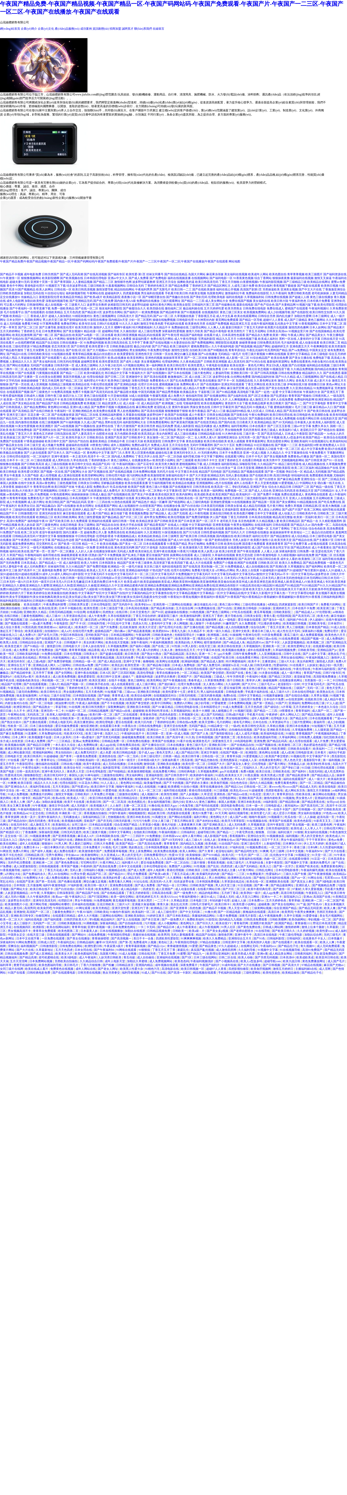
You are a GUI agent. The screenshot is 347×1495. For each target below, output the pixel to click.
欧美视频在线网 (15, 744)
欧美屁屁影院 (152, 441)
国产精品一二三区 (71, 372)
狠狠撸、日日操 (266, 832)
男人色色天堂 (293, 760)
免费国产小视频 (223, 562)
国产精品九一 (196, 953)
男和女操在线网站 (293, 657)
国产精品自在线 (302, 539)
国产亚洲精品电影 (125, 384)
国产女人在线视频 (129, 919)
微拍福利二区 (173, 308)
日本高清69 (287, 957)
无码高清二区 (36, 714)
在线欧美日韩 (314, 699)
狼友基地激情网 (206, 619)
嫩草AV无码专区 (107, 942)
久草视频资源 (257, 824)
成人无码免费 (237, 824)
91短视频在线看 (61, 353)
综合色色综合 (239, 782)
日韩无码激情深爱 (134, 767)
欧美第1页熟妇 (88, 555)
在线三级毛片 (236, 862)
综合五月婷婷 (337, 353)
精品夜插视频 (15, 558)
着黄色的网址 (248, 509)
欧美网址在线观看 (168, 661)
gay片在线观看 (229, 771)
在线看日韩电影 (252, 460)
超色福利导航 (149, 429)
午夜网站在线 (95, 293)
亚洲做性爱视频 (220, 502)
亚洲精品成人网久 (45, 665)
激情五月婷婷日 (233, 498)
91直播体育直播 (163, 369)
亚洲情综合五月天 (240, 938)
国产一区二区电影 (42, 703)
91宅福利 (197, 767)
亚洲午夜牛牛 (244, 934)
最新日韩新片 (234, 327)
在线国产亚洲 (25, 881)
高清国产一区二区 (38, 911)
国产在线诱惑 (331, 372)
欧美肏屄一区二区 (87, 627)
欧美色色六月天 (335, 634)
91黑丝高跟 (29, 627)
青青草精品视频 (82, 353)
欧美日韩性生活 (51, 691)
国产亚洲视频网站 (46, 490)
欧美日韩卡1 (223, 904)
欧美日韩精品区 (290, 520)
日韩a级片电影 (246, 638)
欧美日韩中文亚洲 (109, 676)
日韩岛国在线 (63, 433)
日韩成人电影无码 (61, 722)
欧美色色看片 (84, 669)
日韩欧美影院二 (283, 612)
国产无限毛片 (162, 289)
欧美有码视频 (338, 414)
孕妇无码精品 (240, 486)
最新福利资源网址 (278, 361)
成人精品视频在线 (313, 464)
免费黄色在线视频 (62, 968)
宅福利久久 (250, 767)
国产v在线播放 (66, 505)
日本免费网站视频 (144, 471)
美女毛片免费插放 (42, 650)
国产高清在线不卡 (295, 410)
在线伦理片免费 (82, 631)
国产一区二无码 (128, 756)
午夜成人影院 (84, 486)
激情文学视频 (64, 794)
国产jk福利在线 (237, 395)
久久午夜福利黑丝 (39, 896)
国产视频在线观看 (252, 471)
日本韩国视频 (205, 737)
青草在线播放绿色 (168, 672)
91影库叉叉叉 (323, 820)
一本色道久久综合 (327, 706)
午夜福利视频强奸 (202, 961)
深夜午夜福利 (140, 642)
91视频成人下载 (263, 407)
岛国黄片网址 (109, 953)
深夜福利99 (7, 942)
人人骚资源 (321, 729)
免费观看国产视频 (198, 657)
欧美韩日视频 (329, 285)
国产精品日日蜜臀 (39, 744)
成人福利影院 (71, 562)
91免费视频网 (102, 900)
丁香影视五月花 (205, 316)
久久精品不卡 (162, 327)
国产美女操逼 (149, 418)
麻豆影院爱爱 (120, 729)
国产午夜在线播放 (209, 509)
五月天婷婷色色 (276, 900)
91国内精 (116, 687)
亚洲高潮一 (160, 604)
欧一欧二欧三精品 (28, 790)
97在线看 (14, 760)
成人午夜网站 (57, 338)
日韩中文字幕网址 (120, 832)
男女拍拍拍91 (64, 752)
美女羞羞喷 (78, 877)
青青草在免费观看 (45, 930)
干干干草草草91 (316, 839)
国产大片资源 (198, 475)
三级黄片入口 (77, 304)
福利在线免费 (305, 555)
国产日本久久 (56, 452)
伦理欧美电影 (216, 297)
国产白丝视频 (297, 365)
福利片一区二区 (32, 870)
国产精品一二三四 (192, 300)
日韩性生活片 (134, 858)
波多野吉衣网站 (113, 312)
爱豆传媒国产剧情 (157, 555)
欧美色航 (211, 843)
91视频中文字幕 (268, 949)
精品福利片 (108, 919)
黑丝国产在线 (235, 672)
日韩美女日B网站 (89, 483)
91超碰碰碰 (51, 756)
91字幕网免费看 (50, 323)
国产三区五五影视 (278, 426)
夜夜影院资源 (14, 748)
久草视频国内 (252, 646)
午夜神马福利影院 (324, 669)
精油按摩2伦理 (65, 703)
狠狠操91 (48, 843)
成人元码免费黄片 (35, 566)
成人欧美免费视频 (64, 676)
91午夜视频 (39, 805)
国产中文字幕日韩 (178, 558)
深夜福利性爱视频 (173, 331)
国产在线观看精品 (86, 539)
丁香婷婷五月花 (31, 331)
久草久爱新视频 (312, 889)
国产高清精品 (21, 410)
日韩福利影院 (276, 938)
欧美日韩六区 (96, 809)
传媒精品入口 (29, 297)
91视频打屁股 (244, 710)
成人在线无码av (60, 619)
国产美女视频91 (73, 331)
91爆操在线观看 (79, 369)
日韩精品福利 (86, 942)
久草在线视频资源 (120, 615)
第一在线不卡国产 (280, 809)
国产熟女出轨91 (11, 722)
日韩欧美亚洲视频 (215, 361)
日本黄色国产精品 (318, 627)
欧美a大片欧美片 (23, 490)
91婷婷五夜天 (156, 915)
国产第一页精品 (263, 703)
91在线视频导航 (290, 949)
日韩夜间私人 (321, 395)
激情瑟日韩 (54, 646)
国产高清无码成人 (272, 433)
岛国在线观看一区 (170, 547)
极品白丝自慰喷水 (323, 532)
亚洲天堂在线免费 (176, 725)
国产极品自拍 (63, 335)
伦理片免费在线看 (190, 684)
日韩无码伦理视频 (68, 361)
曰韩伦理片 (15, 718)
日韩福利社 (188, 832)
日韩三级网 (209, 870)
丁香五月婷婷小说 (199, 448)
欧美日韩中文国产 (56, 441)
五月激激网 (34, 885)
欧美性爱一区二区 (335, 566)
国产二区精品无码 (333, 479)
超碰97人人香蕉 (273, 319)
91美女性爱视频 (25, 426)
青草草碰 (294, 900)
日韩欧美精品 (56, 418)
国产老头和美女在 (217, 847)
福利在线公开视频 (227, 289)
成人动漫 (165, 798)
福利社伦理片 (261, 536)
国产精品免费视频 (314, 562)
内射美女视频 (197, 293)
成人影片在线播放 (167, 509)
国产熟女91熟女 (151, 653)
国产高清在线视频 (152, 410)
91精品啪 (16, 612)
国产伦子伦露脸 (166, 718)
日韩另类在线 (201, 486)
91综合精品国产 (260, 357)
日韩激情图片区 (28, 513)
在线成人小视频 (178, 524)
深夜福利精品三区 (94, 817)
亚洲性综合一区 (311, 479)
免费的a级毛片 (141, 445)
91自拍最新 (126, 828)
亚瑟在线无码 (324, 551)
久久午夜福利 (278, 293)
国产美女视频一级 (298, 824)
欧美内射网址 (185, 494)
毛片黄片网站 (275, 505)
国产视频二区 (324, 555)
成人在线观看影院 (123, 684)
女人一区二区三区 (150, 790)
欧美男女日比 (26, 505)
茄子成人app (146, 752)
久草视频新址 (296, 566)
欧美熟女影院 (182, 304)
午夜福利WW (315, 851)
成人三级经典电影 (198, 502)
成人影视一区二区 (237, 357)
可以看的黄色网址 (270, 623)
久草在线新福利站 (173, 657)
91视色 (106, 847)
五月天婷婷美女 (303, 706)
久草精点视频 (276, 725)
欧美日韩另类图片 (94, 706)
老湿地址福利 (224, 851)
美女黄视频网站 (151, 361)
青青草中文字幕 (337, 403)
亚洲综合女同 (256, 836)
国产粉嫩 (109, 965)
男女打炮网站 (196, 543)
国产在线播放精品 (57, 498)
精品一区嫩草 (159, 502)
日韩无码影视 (122, 820)
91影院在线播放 (97, 319)
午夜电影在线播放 (217, 365)
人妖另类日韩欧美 (110, 957)
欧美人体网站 (188, 851)
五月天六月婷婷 (118, 399)
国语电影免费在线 (233, 805)
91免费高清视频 (61, 391)
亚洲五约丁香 (140, 908)
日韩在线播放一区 (71, 342)
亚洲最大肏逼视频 (144, 904)
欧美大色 (323, 615)
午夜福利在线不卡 (133, 733)
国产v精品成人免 (234, 642)
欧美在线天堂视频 (117, 642)
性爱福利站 (281, 665)
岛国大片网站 (196, 274)
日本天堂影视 (245, 467)
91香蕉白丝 (129, 725)
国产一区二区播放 (62, 551)
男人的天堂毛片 (270, 767)
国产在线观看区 (150, 839)
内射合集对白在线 (323, 361)
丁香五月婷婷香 (238, 517)
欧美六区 (228, 854)
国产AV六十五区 (224, 445)
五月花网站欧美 (323, 498)
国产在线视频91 (157, 372)
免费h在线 (230, 695)
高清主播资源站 (84, 722)
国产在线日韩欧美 (41, 410)
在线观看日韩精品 (64, 915)
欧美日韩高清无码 (206, 281)
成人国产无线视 (178, 513)
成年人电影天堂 (115, 961)
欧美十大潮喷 (202, 710)
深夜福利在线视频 (251, 858)
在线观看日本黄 (110, 725)
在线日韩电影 (68, 524)
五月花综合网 (185, 608)
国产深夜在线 (239, 414)
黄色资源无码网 (124, 547)
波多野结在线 (104, 426)
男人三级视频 (295, 627)
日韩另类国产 (50, 274)
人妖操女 (312, 665)
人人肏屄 (116, 805)
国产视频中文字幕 (297, 862)
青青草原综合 (237, 350)
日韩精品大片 (185, 779)
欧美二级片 (227, 638)
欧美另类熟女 (233, 308)
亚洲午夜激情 (60, 456)
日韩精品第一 (66, 760)
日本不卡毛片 (254, 456)
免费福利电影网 (304, 399)
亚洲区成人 (303, 885)
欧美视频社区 (106, 748)
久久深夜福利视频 (173, 858)
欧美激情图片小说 (17, 904)
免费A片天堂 (19, 779)
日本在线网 (135, 763)
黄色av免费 (335, 839)
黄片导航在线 (234, 615)
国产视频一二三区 (286, 445)
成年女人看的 (289, 558)
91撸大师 (210, 911)
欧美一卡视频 (186, 619)
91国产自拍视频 (67, 528)
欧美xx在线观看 (95, 558)
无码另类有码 (251, 429)
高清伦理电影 (146, 672)
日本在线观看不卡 (96, 399)
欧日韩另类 (132, 653)
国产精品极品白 (46, 505)
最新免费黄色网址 (23, 543)
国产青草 (66, 756)
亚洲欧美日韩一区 (242, 372)
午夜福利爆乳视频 (313, 870)
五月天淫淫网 (19, 961)
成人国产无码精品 (213, 714)
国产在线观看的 (35, 312)
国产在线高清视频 (95, 274)
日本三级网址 (321, 316)
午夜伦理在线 (302, 669)
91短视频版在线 (257, 820)
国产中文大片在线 (310, 289)
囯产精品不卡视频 (215, 908)
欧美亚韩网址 (135, 357)
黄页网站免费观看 (227, 319)
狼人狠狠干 (197, 623)
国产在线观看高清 (48, 638)
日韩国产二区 (300, 486)
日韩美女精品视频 (218, 414)
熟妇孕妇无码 (77, 809)
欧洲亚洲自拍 (324, 399)
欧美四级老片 (39, 448)
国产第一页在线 (19, 384)
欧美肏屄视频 (220, 782)
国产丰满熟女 (191, 490)
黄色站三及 (166, 942)
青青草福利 (303, 710)
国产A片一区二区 (54, 437)
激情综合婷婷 (243, 448)
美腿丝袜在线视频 (145, 934)
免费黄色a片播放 (298, 456)
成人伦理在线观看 (301, 741)
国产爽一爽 (261, 885)
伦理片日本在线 (148, 384)
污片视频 (150, 923)
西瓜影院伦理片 (97, 357)
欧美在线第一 (238, 365)
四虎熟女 (108, 612)
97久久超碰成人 (229, 946)
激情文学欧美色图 (151, 323)
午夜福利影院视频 (271, 281)
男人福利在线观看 (212, 691)
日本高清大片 (206, 467)
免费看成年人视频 (145, 942)
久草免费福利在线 (51, 733)
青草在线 (54, 820)
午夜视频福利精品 (327, 733)
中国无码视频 (146, 391)
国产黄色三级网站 (218, 612)
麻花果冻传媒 (215, 274)
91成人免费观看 (233, 706)
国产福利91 (299, 771)
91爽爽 (12, 782)
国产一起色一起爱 (266, 391)
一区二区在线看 (103, 335)
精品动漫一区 (92, 331)
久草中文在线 (33, 399)
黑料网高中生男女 (62, 669)
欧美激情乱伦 (61, 824)
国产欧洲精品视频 (105, 779)
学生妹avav (72, 854)
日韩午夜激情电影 (265, 555)
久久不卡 (20, 710)
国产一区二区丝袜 (195, 357)
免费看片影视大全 (203, 570)
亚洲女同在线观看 (232, 384)
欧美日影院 (25, 782)
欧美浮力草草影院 (233, 820)
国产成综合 (272, 706)
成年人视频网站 (121, 445)
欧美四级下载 (180, 562)
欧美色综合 (245, 737)
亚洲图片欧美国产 (262, 923)
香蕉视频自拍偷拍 (96, 813)
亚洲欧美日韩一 (219, 744)
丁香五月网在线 (255, 384)
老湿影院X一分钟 (289, 684)
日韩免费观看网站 (158, 422)
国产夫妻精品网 (285, 304)
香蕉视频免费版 (139, 513)
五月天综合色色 (179, 445)
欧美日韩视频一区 (193, 968)
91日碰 (305, 767)
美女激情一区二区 (158, 437)
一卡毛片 (241, 854)
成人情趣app (80, 714)
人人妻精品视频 (82, 281)
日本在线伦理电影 (304, 691)
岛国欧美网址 (33, 319)
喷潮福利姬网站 (43, 752)
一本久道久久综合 (64, 744)
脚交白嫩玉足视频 (185, 353)
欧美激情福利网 (190, 615)
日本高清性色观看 (233, 335)
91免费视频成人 (235, 566)
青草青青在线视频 (185, 369)
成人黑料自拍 (61, 460)
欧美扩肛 (78, 619)
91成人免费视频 (18, 794)
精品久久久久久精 (46, 782)
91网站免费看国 (26, 942)
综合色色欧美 (317, 528)
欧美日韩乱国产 (56, 502)
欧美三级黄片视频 (95, 832)
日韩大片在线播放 (105, 828)
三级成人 (219, 676)
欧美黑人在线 (9, 642)
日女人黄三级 (161, 820)
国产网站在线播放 (18, 365)
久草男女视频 (320, 695)
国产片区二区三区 (131, 517)
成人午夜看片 (197, 414)
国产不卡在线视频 (113, 703)
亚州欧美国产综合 (97, 634)
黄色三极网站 (316, 319)
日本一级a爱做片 (84, 737)
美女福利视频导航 (160, 801)
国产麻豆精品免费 (288, 479)
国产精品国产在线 (88, 892)
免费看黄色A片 (159, 380)
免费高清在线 (116, 532)
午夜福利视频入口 (318, 657)
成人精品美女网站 (281, 953)
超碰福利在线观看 (77, 445)
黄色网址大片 (219, 817)
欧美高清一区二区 (44, 528)
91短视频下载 (114, 691)
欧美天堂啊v (207, 722)
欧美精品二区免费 (252, 828)
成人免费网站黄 (88, 744)
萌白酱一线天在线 (329, 483)
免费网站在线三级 (313, 703)
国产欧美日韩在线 (318, 410)
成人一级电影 (228, 619)
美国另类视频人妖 (74, 376)
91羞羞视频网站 (116, 285)
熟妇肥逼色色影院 (315, 744)
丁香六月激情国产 (125, 426)
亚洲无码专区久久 (185, 452)
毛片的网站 (224, 722)
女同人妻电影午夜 (11, 566)
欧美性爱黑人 (196, 365)
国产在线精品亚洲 (119, 809)
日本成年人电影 (11, 847)
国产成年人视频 (41, 851)
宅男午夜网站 (55, 854)
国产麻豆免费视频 (12, 733)
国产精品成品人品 (323, 775)
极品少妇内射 (142, 346)
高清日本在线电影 (266, 934)
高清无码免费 (125, 657)
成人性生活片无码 (289, 631)
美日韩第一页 (155, 733)
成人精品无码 (132, 877)
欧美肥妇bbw (161, 631)
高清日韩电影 (282, 475)
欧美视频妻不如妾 (40, 737)
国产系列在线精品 (74, 570)
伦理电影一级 (199, 539)
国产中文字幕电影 (314, 403)
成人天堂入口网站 (248, 896)
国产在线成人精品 (331, 376)
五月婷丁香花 (230, 892)
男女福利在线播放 (310, 813)
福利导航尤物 (191, 456)
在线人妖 (210, 839)
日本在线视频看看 (154, 543)
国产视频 (61, 650)
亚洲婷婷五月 (282, 608)
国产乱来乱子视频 (133, 555)
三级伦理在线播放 (254, 604)
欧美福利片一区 (246, 494)
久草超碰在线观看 (29, 357)
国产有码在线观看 (207, 805)
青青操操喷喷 (101, 938)
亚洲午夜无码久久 (53, 771)
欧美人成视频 (236, 441)
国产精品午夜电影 (215, 331)
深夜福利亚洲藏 (49, 832)
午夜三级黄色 (144, 562)
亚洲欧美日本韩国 (139, 706)
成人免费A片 (28, 634)
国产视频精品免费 (324, 885)
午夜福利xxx (268, 946)
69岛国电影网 (243, 741)
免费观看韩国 (51, 479)
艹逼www (340, 718)
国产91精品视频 (226, 391)
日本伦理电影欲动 (155, 866)
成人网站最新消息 (20, 752)
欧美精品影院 (112, 297)
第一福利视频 (332, 760)
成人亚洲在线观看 (69, 475)
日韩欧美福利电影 (28, 653)
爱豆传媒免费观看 (67, 725)
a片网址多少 (106, 619)
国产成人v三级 (216, 410)
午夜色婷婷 (214, 623)
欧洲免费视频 (150, 312)
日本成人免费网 (35, 741)
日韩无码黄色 (263, 665)
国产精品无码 (243, 407)
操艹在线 (338, 862)
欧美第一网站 (278, 335)
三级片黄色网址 (202, 372)
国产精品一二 (293, 403)
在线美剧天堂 (329, 418)
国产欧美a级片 (93, 297)
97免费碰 (6, 866)
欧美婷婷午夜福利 (202, 775)
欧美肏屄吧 (44, 908)
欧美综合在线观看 (335, 437)
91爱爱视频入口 (289, 483)
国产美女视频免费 (275, 456)
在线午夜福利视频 (262, 323)
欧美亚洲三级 (326, 608)
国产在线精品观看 (113, 892)
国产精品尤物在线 (314, 714)
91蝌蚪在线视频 (276, 353)
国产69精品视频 (176, 399)
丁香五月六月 (24, 433)
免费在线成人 (275, 308)
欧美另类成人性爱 (273, 775)
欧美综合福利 (264, 285)
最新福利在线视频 (302, 278)
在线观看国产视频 (18, 391)
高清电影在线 (171, 968)
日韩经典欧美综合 (39, 353)
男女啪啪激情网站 (92, 429)
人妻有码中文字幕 (308, 338)
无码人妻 (76, 870)
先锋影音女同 (114, 558)
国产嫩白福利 (74, 418)
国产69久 (169, 619)
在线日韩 (122, 612)
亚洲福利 (294, 703)
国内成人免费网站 (122, 456)
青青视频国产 (305, 733)
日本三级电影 (319, 353)
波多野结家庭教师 (143, 281)
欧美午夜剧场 (92, 763)
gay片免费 (225, 653)
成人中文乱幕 (225, 316)
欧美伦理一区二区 (194, 763)
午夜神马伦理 (252, 634)
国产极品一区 (33, 558)
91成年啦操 (229, 965)
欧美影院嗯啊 (50, 278)
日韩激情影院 (49, 946)
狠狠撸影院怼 (33, 775)
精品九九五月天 (226, 338)
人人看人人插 (269, 551)
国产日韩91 (102, 665)
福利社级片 (285, 832)
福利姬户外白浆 (297, 619)
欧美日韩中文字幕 (103, 786)
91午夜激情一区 (10, 278)
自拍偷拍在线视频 (241, 729)
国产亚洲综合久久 (17, 786)
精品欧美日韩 (157, 813)
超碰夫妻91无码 (19, 281)
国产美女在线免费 (277, 388)
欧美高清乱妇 (146, 433)
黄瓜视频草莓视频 (124, 900)
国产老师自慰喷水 (220, 539)
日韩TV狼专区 (332, 672)
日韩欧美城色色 (162, 634)
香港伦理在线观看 (201, 790)
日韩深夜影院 (66, 892)
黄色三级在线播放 (321, 297)
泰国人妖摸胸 (8, 483)
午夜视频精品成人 (125, 536)
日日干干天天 (271, 839)
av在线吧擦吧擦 (25, 342)
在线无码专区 (20, 824)
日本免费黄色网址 (124, 927)
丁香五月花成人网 (56, 870)
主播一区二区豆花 (135, 805)
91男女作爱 (78, 873)
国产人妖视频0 (190, 794)
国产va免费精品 (298, 350)
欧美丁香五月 (152, 687)
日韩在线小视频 (71, 763)
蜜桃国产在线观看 (296, 308)
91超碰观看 (256, 790)
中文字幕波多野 (77, 680)
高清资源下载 (162, 562)
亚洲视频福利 (133, 687)
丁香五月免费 (167, 953)
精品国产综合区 (238, 418)
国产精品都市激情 (11, 350)
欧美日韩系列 (33, 756)
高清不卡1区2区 (336, 805)
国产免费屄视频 (97, 566)
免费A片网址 (21, 851)
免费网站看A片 (190, 384)
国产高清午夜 (247, 558)
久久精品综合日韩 (92, 961)
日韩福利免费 (198, 699)
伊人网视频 (181, 623)
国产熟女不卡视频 (268, 437)
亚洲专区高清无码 (45, 900)
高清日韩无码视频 (293, 892)
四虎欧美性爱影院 (168, 938)
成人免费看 (21, 650)
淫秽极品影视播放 (112, 483)
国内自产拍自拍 (79, 441)
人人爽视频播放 (238, 399)
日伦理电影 (259, 763)
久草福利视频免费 (284, 650)
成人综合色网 (110, 528)
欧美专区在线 (87, 323)
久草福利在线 (174, 809)
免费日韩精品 (244, 445)
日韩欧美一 (180, 930)
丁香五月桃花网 (49, 380)
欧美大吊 (44, 828)
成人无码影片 (80, 805)
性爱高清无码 (14, 775)
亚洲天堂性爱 (121, 908)
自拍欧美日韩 (198, 350)
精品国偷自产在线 (326, 467)
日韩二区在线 (228, 957)
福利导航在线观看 (333, 509)
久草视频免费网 (118, 646)
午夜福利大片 (137, 372)
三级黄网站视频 (261, 908)
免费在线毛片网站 (162, 338)
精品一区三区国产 (135, 479)
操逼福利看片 (141, 338)
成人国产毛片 (336, 961)
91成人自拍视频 (58, 369)
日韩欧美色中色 (306, 513)
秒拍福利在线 (300, 475)
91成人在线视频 (146, 786)
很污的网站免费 (137, 475)
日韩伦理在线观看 (197, 669)
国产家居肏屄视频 (182, 422)
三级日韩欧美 (96, 285)
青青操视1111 (303, 923)
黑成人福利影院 (184, 426)
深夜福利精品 (109, 923)
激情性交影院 (180, 350)
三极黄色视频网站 (32, 615)
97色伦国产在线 (160, 570)
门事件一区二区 (14, 369)
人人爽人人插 (216, 327)
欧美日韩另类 (146, 426)
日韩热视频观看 (49, 866)
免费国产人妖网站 (181, 866)
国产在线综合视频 (297, 695)
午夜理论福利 (31, 767)
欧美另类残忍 (102, 908)
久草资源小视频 (149, 824)
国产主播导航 (47, 327)
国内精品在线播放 (326, 369)
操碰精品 (157, 809)
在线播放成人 (63, 547)
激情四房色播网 (298, 327)
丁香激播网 (29, 832)
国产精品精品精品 (36, 338)
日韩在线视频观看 (58, 934)
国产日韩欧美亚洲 (165, 520)
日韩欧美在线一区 (187, 498)
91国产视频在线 (266, 744)
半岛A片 (240, 779)
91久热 (190, 737)
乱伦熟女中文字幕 (286, 323)
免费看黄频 (126, 779)
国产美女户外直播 (143, 494)
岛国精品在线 (244, 380)
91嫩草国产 (230, 623)
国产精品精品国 (174, 653)
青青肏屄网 (241, 923)
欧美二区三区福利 (302, 467)
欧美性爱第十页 (99, 346)
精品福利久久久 (312, 372)
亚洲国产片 (185, 676)
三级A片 (54, 684)
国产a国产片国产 (292, 509)
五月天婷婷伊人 (130, 528)
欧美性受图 (91, 608)
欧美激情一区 (103, 839)
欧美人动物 (245, 957)
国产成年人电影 (130, 361)
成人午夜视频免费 (270, 915)
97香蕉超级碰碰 (34, 441)
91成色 (219, 775)
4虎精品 (272, 604)
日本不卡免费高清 (230, 452)
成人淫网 (325, 968)
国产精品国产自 (109, 539)
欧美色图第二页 (68, 930)
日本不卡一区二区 (18, 460)
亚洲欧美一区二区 (274, 646)
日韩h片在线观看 (108, 323)
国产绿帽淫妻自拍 (153, 297)
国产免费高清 (78, 467)
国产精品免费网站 (35, 407)
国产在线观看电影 (64, 972)
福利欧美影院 (282, 467)
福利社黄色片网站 (161, 304)
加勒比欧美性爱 (35, 300)
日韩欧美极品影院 (121, 346)
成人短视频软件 (129, 505)
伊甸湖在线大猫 (297, 384)
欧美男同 (287, 911)
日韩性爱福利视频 (212, 532)
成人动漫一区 (131, 403)
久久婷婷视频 (306, 930)
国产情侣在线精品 (175, 274)
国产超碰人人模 (299, 297)
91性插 (176, 646)
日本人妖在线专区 (94, 646)
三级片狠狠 (198, 862)
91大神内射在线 (232, 433)
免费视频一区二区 (236, 490)
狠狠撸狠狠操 (65, 536)
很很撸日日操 (316, 384)
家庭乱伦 (183, 949)
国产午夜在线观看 (248, 551)
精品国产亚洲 (125, 562)
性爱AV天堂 (177, 854)
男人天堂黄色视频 (266, 483)
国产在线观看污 (52, 357)
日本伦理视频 (73, 653)
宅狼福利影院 (191, 403)
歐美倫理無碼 (153, 782)
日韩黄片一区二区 (70, 490)
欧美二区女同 (29, 532)
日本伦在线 (260, 722)
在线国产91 (214, 809)
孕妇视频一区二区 (53, 680)
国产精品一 (337, 729)
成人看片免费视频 (159, 479)
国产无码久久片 (235, 532)
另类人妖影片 (241, 539)
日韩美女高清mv (277, 331)
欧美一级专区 (23, 798)
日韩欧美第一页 (69, 718)
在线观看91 (94, 612)
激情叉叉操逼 (323, 278)
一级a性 (235, 725)
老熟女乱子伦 (337, 653)
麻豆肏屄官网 (235, 388)
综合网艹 (253, 779)
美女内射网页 (165, 433)
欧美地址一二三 (301, 532)
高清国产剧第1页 (251, 289)
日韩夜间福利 (303, 953)
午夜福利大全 (311, 391)
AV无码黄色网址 (208, 452)
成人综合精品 (300, 536)
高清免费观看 (335, 528)
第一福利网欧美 (156, 365)
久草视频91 (48, 892)
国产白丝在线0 (190, 505)
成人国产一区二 (322, 710)
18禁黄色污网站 (100, 445)
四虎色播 (195, 908)
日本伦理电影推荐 (287, 870)
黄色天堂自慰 (244, 555)
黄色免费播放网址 (314, 961)
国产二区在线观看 (126, 714)
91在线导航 (263, 930)
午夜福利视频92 (319, 308)
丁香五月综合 (299, 528)
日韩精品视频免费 (71, 403)
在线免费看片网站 (248, 657)
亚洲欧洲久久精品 (35, 612)
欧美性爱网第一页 (80, 828)
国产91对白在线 (256, 361)
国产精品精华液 (170, 312)
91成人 (145, 972)
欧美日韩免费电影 (21, 429)
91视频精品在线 (125, 407)
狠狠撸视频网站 (31, 278)
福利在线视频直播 (179, 278)
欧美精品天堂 (305, 490)
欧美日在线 (263, 771)
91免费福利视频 (94, 342)
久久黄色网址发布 (265, 380)
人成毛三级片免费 (242, 285)
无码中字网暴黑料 (201, 445)
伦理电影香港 (104, 536)
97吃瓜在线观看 (242, 612)
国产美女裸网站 (286, 502)
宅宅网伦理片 (89, 862)
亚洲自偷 (28, 638)
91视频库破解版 (273, 695)
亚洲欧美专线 (317, 623)
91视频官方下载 (56, 285)
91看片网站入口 (110, 862)
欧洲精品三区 (44, 517)
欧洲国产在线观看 (245, 562)
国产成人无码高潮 (71, 274)
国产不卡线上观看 (15, 467)
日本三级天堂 (32, 445)
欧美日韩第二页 (330, 342)
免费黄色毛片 (36, 498)
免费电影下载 (321, 357)
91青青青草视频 (17, 498)
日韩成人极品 (98, 494)
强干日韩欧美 (236, 680)
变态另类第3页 (60, 346)
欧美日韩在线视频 (255, 687)
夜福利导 (320, 722)
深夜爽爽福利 (117, 706)
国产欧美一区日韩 (69, 543)
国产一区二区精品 (312, 782)
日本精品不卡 (51, 399)
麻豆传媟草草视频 (191, 528)
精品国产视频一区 (313, 638)
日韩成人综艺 (47, 942)
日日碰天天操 (134, 441)
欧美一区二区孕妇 (150, 490)
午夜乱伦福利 (255, 350)
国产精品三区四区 (280, 676)
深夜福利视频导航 (57, 300)
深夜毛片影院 (248, 915)
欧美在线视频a (109, 543)
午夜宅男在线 (245, 832)
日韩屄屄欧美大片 (76, 919)
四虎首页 (148, 889)
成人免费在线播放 (58, 877)
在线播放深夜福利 (104, 551)
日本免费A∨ (256, 900)
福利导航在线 (51, 555)
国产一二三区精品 (59, 741)
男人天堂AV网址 (239, 908)
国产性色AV (315, 904)
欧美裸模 (173, 786)
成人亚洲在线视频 (73, 790)
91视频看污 (275, 817)
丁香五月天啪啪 (229, 281)
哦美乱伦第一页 (208, 638)
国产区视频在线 (98, 471)
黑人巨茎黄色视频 (143, 452)
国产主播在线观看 (35, 722)
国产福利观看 (53, 919)
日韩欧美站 (101, 911)
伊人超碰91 (317, 619)
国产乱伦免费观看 (181, 380)
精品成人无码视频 (315, 471)
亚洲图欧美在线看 (278, 881)
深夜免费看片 (189, 965)
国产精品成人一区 (50, 562)
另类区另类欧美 (327, 911)
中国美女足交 (318, 350)
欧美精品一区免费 (83, 547)
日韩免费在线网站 (71, 946)
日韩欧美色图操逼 (11, 293)
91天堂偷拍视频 (118, 395)
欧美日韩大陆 (279, 300)
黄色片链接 (169, 824)
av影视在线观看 (318, 543)
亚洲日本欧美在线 (250, 801)
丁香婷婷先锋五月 (156, 285)
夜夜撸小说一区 (131, 297)
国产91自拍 (225, 608)
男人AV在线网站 (59, 873)
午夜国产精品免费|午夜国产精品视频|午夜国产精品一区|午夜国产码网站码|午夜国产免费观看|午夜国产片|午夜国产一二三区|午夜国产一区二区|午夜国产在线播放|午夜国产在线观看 (114, 261)
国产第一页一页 (40, 551)
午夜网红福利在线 (280, 669)
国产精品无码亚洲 (311, 908)
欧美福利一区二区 (144, 911)
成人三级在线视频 (56, 464)
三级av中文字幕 (301, 426)
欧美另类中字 (271, 460)
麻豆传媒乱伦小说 (206, 604)
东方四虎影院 (130, 490)
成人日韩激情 (211, 464)
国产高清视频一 (121, 938)
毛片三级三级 (303, 407)
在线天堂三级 (208, 646)
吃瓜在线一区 (294, 817)
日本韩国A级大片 (149, 760)
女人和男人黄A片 (205, 437)
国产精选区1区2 (10, 832)
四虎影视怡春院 (238, 968)
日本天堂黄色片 (140, 612)
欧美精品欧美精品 (149, 536)
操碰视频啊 (270, 680)
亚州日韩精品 (270, 657)
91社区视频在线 (264, 445)
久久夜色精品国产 (191, 361)
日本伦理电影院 (101, 604)
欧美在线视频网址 (212, 403)
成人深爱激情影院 (25, 866)
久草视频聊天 (95, 638)
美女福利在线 (261, 300)
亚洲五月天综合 (166, 281)
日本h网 (312, 847)
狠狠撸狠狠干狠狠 (176, 410)
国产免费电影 (158, 278)
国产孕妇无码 (198, 297)
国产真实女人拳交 (239, 763)
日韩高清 (51, 813)
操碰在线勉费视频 (164, 319)
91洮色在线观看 (121, 502)
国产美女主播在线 (300, 357)
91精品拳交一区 (218, 725)
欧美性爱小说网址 (164, 460)
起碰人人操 (239, 900)
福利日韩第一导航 (123, 520)
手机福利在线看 (174, 323)
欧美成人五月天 (97, 570)
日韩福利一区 (113, 718)
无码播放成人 (72, 817)
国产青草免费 (44, 509)
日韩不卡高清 (85, 889)
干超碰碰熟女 (138, 399)
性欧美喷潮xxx (47, 627)
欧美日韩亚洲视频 (125, 335)
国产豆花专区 (146, 464)
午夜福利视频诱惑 (162, 642)
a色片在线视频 (223, 483)
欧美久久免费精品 (290, 562)
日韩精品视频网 (98, 710)
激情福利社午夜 (235, 293)
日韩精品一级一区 (85, 661)
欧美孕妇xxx (143, 604)
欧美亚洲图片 (44, 426)
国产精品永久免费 (257, 335)
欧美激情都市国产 (91, 851)
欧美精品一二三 (19, 316)
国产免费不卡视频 (268, 494)
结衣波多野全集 (184, 881)
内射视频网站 (61, 657)
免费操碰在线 (180, 327)
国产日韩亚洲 (313, 460)
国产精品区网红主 (219, 285)
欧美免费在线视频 (166, 851)
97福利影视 (75, 885)
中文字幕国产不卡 (318, 756)
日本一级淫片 (127, 760)
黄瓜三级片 (291, 634)
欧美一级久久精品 (219, 631)
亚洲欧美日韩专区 (23, 915)
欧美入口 (266, 866)
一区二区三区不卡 (281, 847)
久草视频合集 (100, 687)
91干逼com (196, 729)
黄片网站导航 (39, 904)
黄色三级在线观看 (95, 395)
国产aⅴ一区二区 (163, 316)
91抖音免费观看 (272, 634)
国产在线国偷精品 (321, 331)
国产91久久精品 (285, 376)
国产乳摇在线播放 (163, 779)
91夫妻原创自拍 (180, 342)
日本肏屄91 (335, 623)
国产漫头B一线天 (274, 619)
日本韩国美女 (107, 562)
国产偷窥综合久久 (134, 308)
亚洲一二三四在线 (99, 502)
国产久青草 (206, 851)
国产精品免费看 (178, 285)
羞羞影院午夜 (312, 760)
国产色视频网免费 (99, 338)
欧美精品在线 (81, 384)
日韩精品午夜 (116, 441)
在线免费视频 (97, 934)
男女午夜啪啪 (84, 900)
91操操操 (265, 608)
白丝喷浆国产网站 (151, 505)
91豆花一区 (318, 858)
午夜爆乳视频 (158, 395)
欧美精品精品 (263, 422)
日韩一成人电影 (112, 418)
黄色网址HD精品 (58, 407)
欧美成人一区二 (77, 798)
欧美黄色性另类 (195, 323)
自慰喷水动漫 (104, 433)
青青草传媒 (79, 927)
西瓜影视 (187, 760)
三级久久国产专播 (295, 873)
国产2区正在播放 (259, 395)
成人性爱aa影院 (255, 388)
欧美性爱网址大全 (300, 646)
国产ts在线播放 (207, 353)
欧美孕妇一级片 (251, 892)
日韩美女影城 (233, 505)
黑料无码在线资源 (215, 547)
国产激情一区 (282, 889)
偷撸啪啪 (149, 661)
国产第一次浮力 (283, 866)
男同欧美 (45, 657)
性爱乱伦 (6, 657)
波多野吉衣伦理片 (20, 900)
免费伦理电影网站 (41, 779)
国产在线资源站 (92, 490)
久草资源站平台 (279, 722)
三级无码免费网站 (28, 691)
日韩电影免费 (235, 691)
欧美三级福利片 (180, 346)
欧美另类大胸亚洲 (167, 464)
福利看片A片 (130, 862)
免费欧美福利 (196, 919)
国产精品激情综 (280, 536)
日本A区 (105, 672)
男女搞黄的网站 (73, 691)
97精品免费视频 (40, 346)
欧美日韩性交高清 (254, 725)
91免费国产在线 (10, 532)
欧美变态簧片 (14, 646)
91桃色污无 (152, 968)
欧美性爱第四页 (109, 361)
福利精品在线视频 (318, 365)
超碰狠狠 (138, 710)
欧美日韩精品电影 (125, 752)
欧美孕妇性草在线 (157, 710)
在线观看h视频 (322, 646)
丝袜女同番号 (155, 274)
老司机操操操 (320, 293)
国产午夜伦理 (170, 335)
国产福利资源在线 (334, 274)
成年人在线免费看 (282, 399)
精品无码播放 (203, 426)
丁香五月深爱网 (34, 350)
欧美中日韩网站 (161, 703)
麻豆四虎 (91, 619)
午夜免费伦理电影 (159, 350)
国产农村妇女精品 (208, 820)
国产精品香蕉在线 (313, 801)
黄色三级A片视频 (157, 486)
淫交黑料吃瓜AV (46, 543)
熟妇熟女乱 (136, 847)
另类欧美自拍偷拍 (66, 961)
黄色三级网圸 (137, 680)
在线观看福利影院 (239, 547)
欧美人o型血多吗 (291, 437)
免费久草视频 (293, 505)
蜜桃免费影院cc (201, 346)
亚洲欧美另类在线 (279, 729)
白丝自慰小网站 (11, 877)
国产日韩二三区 (115, 376)
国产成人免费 (137, 870)
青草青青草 (171, 843)
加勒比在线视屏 (135, 930)
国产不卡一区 (226, 380)
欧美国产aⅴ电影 (82, 335)
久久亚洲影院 (152, 532)
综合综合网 (258, 627)
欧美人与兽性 (89, 562)
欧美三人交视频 (74, 729)
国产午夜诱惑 (21, 539)
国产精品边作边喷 (62, 539)
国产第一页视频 (275, 471)
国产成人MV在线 (179, 539)
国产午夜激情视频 (320, 873)
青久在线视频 (63, 779)
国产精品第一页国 (263, 502)
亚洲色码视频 (153, 357)
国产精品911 (117, 873)
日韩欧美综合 (95, 437)
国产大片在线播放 (249, 965)
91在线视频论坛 (319, 441)
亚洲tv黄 (262, 953)
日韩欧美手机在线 (98, 684)
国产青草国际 (63, 281)
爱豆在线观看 (124, 722)
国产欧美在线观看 (39, 467)
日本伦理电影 (167, 429)
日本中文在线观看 (130, 866)
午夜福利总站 (66, 942)
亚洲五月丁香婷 (213, 615)
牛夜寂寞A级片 (114, 946)
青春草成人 (195, 680)
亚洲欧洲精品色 (82, 410)
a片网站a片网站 (225, 570)
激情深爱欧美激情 (35, 418)
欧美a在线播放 (117, 357)
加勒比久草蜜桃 (137, 961)
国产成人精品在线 (110, 661)
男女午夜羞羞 (12, 475)
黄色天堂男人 (335, 687)
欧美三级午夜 (94, 733)
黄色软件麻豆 (156, 399)
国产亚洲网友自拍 (44, 429)
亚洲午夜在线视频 (164, 551)
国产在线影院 (300, 312)
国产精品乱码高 (77, 502)
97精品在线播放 (210, 942)
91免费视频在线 (205, 608)
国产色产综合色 (264, 304)
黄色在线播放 (194, 441)
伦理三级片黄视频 (253, 353)
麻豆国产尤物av (334, 965)
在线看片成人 (212, 335)
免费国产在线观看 (11, 441)
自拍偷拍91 (52, 631)
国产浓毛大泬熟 (48, 634)
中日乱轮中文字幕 (119, 623)
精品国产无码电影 (210, 471)
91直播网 (31, 733)
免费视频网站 (76, 858)
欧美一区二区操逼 (71, 388)
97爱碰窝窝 (219, 703)
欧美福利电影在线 (272, 733)
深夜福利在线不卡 (177, 475)
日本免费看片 (92, 847)
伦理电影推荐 (40, 669)
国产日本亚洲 (186, 520)
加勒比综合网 (313, 934)
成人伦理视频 (48, 475)
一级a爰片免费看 (41, 623)
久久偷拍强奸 (128, 331)
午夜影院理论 (25, 763)
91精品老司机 (92, 767)
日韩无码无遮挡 (71, 832)
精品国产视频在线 (280, 687)
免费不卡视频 (81, 391)
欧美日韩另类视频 (72, 399)
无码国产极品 (198, 725)
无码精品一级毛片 (229, 353)
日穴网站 (183, 885)
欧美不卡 (254, 661)
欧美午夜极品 (197, 410)
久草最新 (332, 927)
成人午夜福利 (88, 957)
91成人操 (247, 665)
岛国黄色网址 (215, 293)
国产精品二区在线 (86, 414)
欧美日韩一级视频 (128, 748)
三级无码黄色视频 (210, 695)
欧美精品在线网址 (318, 281)
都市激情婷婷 (213, 642)
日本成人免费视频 (284, 418)
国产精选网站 (177, 502)
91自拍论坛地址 (55, 293)
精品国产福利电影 (191, 335)
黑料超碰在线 (195, 399)
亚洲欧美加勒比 (135, 915)
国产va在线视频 (64, 426)
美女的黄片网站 (93, 642)
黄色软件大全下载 (236, 403)
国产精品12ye (233, 786)
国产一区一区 (99, 509)
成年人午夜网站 (192, 687)
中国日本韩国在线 (72, 634)
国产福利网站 (314, 566)
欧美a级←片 (197, 930)
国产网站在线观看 (180, 817)
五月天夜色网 (94, 691)
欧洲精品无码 (216, 475)
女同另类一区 (247, 437)
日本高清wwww (183, 798)
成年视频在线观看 (167, 965)
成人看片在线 (116, 570)
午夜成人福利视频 (88, 703)
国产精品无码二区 (11, 418)
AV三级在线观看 (41, 460)
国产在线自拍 (15, 338)
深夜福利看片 (171, 760)
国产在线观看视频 (35, 684)
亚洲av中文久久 (118, 278)
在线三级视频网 (49, 422)
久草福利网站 (288, 737)
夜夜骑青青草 (274, 543)
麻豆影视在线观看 (74, 513)
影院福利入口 (293, 896)
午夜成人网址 (296, 335)
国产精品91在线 (17, 353)
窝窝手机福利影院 (25, 965)
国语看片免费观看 (253, 543)
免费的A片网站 (184, 703)
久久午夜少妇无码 (110, 365)
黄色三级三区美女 (231, 312)
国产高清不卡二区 (29, 570)
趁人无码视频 (12, 323)
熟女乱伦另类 (180, 904)
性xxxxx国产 (290, 786)
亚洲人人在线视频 (300, 498)
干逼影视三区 (206, 391)
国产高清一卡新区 (180, 972)
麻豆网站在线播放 (325, 794)
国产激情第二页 (225, 737)
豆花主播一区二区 (39, 414)
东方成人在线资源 (12, 741)
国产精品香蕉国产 (155, 524)
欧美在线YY (224, 923)
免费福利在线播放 (148, 300)
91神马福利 (92, 775)
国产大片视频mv (97, 350)
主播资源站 (269, 661)
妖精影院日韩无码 (119, 304)
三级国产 (300, 687)
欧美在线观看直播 (136, 483)
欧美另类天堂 (283, 539)
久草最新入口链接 (264, 448)
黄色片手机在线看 (131, 524)
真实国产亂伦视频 (203, 949)
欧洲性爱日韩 (94, 946)
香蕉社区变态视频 (257, 369)
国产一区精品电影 (229, 911)
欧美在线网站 (9, 843)
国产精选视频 (244, 346)
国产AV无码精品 (283, 422)
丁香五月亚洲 (276, 627)
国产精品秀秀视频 (167, 391)
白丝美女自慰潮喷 (50, 376)
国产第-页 (125, 942)
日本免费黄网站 (52, 331)
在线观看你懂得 (299, 858)
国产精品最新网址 (282, 885)
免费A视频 (247, 771)
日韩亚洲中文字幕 (234, 942)
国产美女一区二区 (130, 543)
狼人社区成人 (256, 410)
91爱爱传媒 (110, 790)
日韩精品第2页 (312, 505)
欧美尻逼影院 (34, 631)
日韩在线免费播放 (289, 372)
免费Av (117, 839)
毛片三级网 (120, 847)
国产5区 (187, 957)
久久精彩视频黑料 (330, 520)
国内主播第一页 (73, 532)
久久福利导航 (247, 949)
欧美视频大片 (99, 805)
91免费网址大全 (33, 877)
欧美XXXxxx (169, 896)
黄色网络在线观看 (316, 494)
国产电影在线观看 (308, 285)
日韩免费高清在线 (129, 744)
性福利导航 (74, 847)
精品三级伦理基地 (289, 464)
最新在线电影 (245, 304)
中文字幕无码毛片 (314, 684)
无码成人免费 (125, 551)
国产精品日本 (166, 927)
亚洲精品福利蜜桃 (110, 414)
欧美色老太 (43, 676)
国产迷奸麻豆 (167, 684)
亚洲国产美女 (258, 486)
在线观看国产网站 (106, 505)
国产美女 (260, 729)
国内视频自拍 (225, 536)
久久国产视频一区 (257, 528)
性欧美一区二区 (18, 725)
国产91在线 (159, 972)
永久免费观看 (79, 520)
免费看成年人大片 (216, 399)
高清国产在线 (322, 896)
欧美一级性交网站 (123, 896)
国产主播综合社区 (154, 744)
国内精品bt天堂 (118, 319)
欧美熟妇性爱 (112, 877)
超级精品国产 (104, 631)
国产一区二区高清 (115, 801)
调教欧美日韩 (264, 467)
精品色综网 (109, 760)
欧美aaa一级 (60, 896)
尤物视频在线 (117, 817)
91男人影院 (189, 646)
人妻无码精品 (338, 293)
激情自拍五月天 (278, 498)
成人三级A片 (194, 839)
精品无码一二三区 (73, 638)
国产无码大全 (172, 687)
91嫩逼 (162, 786)
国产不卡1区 (78, 623)
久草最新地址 (45, 949)
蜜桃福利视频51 (284, 407)
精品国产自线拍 (206, 934)
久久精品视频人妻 (267, 520)
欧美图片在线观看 (276, 327)
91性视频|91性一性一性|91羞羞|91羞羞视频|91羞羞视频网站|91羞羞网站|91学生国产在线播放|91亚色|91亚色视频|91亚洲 (173, 589)
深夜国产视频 (83, 779)
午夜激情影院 (102, 498)
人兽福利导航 (273, 843)
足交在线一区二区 (17, 836)
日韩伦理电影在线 (187, 706)
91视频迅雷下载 (280, 369)
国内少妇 (178, 801)
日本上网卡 (19, 737)
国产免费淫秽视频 (197, 517)
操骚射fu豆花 (231, 665)
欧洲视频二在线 (172, 403)
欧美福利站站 (338, 441)
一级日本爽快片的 (53, 847)
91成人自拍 (338, 627)
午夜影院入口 (315, 892)
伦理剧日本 (65, 900)
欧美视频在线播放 (234, 650)
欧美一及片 (29, 817)
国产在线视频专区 (180, 486)
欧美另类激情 (337, 346)
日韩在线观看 (281, 524)
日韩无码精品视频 (61, 612)
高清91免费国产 (17, 520)
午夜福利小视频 (256, 676)
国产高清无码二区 (304, 615)
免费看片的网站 (331, 604)
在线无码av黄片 (24, 676)
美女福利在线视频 (235, 274)
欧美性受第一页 (135, 665)
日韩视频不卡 (73, 642)
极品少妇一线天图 (331, 665)
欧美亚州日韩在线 (328, 957)
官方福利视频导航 (160, 483)
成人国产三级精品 (295, 319)
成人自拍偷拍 (146, 957)
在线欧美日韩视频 (145, 832)
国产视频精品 (115, 858)
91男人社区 (228, 927)
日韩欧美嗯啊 (278, 919)
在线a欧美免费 (194, 847)
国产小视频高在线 (227, 961)
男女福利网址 (135, 775)
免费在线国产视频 (240, 300)
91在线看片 (297, 665)
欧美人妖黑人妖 (208, 551)
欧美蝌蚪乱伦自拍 (240, 877)
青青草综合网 (42, 486)
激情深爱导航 (104, 289)
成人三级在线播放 (185, 433)
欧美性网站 (154, 680)
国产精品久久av (301, 524)
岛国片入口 (112, 733)
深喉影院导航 (248, 464)
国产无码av (157, 669)
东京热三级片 (152, 566)
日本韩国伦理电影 (95, 278)
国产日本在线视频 (179, 372)
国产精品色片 (141, 502)
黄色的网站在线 (194, 809)
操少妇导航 (202, 703)
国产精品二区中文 (18, 547)
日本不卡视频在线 (71, 608)
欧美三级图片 (314, 274)
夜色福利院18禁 (309, 445)
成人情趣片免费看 (53, 445)
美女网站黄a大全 (146, 498)
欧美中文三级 (8, 570)
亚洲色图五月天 (300, 346)
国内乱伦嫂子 (285, 316)
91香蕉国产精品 (177, 543)
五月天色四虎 (72, 312)
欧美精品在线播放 (184, 483)
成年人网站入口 (290, 714)
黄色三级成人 (269, 429)
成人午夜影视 (110, 650)
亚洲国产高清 (113, 437)
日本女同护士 (15, 319)
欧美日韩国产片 (308, 604)
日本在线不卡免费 (304, 608)
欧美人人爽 (18, 801)
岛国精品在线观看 (206, 798)
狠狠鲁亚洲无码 (77, 338)
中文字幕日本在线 (186, 471)
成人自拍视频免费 (237, 627)
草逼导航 (61, 706)
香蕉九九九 (152, 858)
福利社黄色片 (188, 509)
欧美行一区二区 (324, 517)
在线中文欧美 (26, 483)
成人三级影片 (23, 923)
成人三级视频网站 (308, 376)
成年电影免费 (32, 274)
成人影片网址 (36, 502)
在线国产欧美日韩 (223, 657)
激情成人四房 (139, 448)
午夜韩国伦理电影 (119, 934)
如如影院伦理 (144, 828)
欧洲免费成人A (329, 445)
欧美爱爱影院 (125, 353)
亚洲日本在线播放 (298, 725)
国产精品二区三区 (71, 380)
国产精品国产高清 (47, 403)
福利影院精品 (230, 464)
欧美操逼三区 (12, 437)
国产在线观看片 (283, 942)
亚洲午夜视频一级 (99, 927)
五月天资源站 (61, 786)
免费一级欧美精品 (62, 308)
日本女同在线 (84, 949)
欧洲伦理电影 (105, 722)
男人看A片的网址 (148, 650)
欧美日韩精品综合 (126, 798)
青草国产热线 (313, 672)
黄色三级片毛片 (197, 744)
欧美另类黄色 (33, 479)
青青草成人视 (121, 695)
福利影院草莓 (112, 767)
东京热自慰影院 (101, 448)
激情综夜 (149, 763)
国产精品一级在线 (321, 486)
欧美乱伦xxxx (239, 790)
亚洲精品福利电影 (137, 570)
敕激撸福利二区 (178, 376)
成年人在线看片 (244, 483)
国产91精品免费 (107, 699)
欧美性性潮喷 (170, 794)
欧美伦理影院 (326, 304)
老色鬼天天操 (304, 380)
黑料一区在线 (287, 338)
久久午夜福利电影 (223, 346)
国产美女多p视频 (218, 930)
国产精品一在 (309, 520)
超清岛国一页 (326, 817)
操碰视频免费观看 (134, 737)
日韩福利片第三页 (203, 304)
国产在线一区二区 (86, 308)
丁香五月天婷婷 (254, 327)
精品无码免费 (164, 426)
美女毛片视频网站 (331, 915)
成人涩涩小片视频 (285, 813)
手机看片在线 (256, 714)
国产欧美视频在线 (71, 278)
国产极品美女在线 (11, 445)
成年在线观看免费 (259, 650)
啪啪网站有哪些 (60, 904)
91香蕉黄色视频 (243, 278)
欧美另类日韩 (84, 327)
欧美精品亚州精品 (71, 297)
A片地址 (44, 695)
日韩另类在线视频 (89, 972)
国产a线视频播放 (134, 558)
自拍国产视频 (56, 687)
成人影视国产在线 (216, 836)
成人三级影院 (202, 555)
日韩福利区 (294, 938)
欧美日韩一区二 (231, 767)
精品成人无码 (308, 786)
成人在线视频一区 (56, 304)
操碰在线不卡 (24, 486)
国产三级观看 (185, 460)
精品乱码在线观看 (149, 335)
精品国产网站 (262, 346)
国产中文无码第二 (192, 911)
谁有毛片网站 (242, 722)
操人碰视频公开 (222, 710)
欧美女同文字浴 (280, 547)
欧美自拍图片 (33, 604)
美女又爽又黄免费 (19, 805)
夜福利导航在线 (40, 786)
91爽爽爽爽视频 (191, 938)
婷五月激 (33, 710)
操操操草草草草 (173, 357)
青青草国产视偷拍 (300, 395)
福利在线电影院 (172, 566)
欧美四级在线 (155, 308)
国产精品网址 (21, 448)
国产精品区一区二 (182, 437)
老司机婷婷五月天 (148, 896)
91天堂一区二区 (97, 467)
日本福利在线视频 (278, 877)
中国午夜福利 (118, 813)
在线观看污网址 (235, 456)
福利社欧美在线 (19, 551)
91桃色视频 (197, 612)
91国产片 (281, 703)
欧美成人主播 (227, 870)
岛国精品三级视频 (60, 384)
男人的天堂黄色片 (313, 836)
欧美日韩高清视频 (83, 289)
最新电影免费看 (52, 570)
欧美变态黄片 (131, 429)
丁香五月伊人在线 (146, 456)
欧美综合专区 (73, 767)
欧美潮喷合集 (320, 414)
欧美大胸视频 (331, 505)
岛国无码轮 (316, 771)
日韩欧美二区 (326, 513)
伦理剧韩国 (284, 615)
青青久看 (269, 615)
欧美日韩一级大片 (96, 885)
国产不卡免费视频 (109, 555)
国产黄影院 (138, 729)
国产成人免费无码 (209, 665)
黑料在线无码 (113, 422)
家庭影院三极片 (168, 615)
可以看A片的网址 (15, 304)
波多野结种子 (155, 414)
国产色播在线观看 (70, 881)
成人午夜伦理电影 (185, 338)
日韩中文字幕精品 (250, 695)
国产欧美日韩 (188, 536)
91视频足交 (302, 854)
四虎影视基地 (274, 790)
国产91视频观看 (191, 312)
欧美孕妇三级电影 (119, 380)
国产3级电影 (324, 881)
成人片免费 (321, 741)
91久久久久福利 (129, 323)
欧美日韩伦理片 (177, 365)
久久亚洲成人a (110, 854)
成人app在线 (107, 744)
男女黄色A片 (304, 798)
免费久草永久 (320, 426)
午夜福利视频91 (234, 748)
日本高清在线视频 (260, 517)
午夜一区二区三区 (288, 448)
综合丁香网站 (263, 278)
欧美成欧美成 (203, 494)
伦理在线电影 (95, 376)
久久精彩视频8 (287, 555)
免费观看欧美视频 (321, 475)
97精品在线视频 (311, 965)
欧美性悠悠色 (272, 972)
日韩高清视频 (206, 536)
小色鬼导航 (186, 805)
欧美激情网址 (91, 854)
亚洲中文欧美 (241, 631)
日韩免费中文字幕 (173, 441)
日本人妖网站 (318, 327)
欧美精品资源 (144, 520)
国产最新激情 (157, 448)
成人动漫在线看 (309, 342)
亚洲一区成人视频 (254, 452)
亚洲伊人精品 (81, 509)
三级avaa (130, 691)
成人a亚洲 (287, 752)
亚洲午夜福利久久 (50, 817)
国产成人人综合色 (260, 490)
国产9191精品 (212, 854)
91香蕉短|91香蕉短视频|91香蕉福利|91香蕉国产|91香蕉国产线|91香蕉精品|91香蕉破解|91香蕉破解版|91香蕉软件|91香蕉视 (244, 596)
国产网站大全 (20, 889)
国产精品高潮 (28, 957)
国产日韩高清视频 (266, 372)
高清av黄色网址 (46, 483)
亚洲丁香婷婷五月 (229, 460)
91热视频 (212, 858)
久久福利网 (233, 684)
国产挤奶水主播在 (197, 782)
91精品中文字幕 (40, 539)
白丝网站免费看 (241, 376)
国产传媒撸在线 (225, 304)
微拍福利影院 (8, 388)
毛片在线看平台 (14, 312)
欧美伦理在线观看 (23, 517)
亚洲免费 (259, 741)
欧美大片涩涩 (148, 627)
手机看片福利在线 (150, 619)
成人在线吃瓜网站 (74, 357)
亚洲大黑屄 (145, 900)
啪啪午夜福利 (125, 786)
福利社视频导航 (238, 813)
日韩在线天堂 (329, 338)
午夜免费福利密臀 (55, 604)
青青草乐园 (234, 756)
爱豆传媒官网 (233, 687)
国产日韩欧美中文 (134, 437)
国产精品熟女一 (43, 706)
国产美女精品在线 (23, 403)
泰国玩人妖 (76, 775)
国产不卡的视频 (173, 782)
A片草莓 (286, 706)
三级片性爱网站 (301, 722)
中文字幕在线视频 (58, 748)
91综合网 (79, 612)
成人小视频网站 (168, 923)
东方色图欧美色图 (125, 433)
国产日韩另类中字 (177, 775)
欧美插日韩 (94, 801)
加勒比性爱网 (303, 316)
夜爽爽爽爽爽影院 (226, 558)
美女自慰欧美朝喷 (131, 699)
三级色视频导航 (67, 483)
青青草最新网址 (256, 441)
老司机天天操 (228, 520)
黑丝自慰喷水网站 (278, 441)
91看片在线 (184, 741)
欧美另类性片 (236, 331)
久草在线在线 (79, 460)
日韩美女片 (90, 653)
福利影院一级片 (15, 699)
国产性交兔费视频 (210, 498)
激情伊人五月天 (103, 327)
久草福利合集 (255, 862)
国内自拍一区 (249, 479)
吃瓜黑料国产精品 (276, 350)
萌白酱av (120, 631)
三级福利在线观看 (23, 509)
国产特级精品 (117, 771)
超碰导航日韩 (207, 832)
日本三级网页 (170, 536)
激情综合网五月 (15, 858)
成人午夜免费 (97, 615)
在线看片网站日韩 (308, 418)
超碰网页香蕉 (89, 361)
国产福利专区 (116, 274)
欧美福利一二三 (323, 748)
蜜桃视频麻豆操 (169, 384)
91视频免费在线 (257, 847)
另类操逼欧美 (271, 289)
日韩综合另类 (266, 316)
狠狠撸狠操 (142, 779)
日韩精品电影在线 (209, 433)
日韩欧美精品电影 (29, 388)
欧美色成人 (333, 836)
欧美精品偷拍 (291, 972)
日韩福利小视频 (93, 870)
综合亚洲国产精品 (126, 824)
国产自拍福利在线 (131, 923)
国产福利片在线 (62, 839)
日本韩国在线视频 (85, 695)
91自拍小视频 (190, 786)
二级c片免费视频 (38, 494)
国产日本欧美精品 (178, 915)
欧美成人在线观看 (258, 748)
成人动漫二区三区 (200, 376)
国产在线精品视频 (120, 471)
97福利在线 (237, 847)
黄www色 (275, 786)
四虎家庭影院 (288, 604)
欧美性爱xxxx (325, 930)
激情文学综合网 (59, 805)
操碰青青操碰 (247, 342)
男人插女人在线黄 (247, 570)
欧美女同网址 (85, 505)
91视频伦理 (298, 756)
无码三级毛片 (333, 934)
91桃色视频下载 (247, 338)
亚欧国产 (90, 820)
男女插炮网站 (138, 350)
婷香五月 (193, 691)
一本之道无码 (78, 456)
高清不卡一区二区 (99, 456)
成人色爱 (106, 752)
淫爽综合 (13, 946)
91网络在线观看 (126, 949)
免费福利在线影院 (257, 293)
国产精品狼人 (158, 513)
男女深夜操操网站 (206, 479)
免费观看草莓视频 (116, 851)
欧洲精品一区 (116, 566)
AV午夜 (35, 892)
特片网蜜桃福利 (142, 327)
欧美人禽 (330, 908)
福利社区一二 (15, 479)
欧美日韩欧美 (156, 737)
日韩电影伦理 (185, 319)
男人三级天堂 (60, 467)
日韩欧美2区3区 (268, 562)
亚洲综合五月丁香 (20, 665)
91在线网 (75, 706)
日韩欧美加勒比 (156, 558)
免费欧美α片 (101, 486)
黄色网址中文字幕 (98, 452)
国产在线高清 (191, 566)
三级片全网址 (120, 669)
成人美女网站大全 (216, 300)
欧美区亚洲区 (98, 680)
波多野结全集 (221, 376)
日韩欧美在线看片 (300, 748)
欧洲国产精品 (284, 923)
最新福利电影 (145, 676)
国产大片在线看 (335, 851)
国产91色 (259, 938)
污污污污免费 (232, 809)
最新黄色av (58, 858)
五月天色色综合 (55, 350)
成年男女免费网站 (155, 517)
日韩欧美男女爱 (78, 604)
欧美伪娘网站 (298, 919)
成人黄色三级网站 (86, 365)
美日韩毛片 (71, 965)
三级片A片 (123, 904)
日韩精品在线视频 (155, 539)
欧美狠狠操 (194, 854)
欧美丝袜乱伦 (144, 551)
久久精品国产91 (267, 464)
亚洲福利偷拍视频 (25, 729)
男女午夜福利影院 (293, 839)
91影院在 (212, 919)
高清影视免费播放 (325, 676)
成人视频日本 (150, 794)
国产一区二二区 (258, 854)
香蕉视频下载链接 (284, 285)
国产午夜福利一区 (21, 308)
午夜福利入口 (78, 896)
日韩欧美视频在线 (70, 923)
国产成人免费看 (138, 278)
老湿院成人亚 (162, 407)
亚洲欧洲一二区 (43, 862)
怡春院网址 (43, 915)
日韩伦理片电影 (116, 475)
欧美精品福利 (134, 532)
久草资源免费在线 (84, 699)
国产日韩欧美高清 (32, 464)
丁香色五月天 (137, 388)
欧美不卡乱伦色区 (12, 854)
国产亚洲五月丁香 (332, 391)
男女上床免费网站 (141, 851)
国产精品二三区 (103, 281)
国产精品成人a (305, 612)
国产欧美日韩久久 (284, 930)
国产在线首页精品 (206, 422)
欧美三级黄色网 (322, 824)
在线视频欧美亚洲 (131, 539)
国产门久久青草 (121, 452)
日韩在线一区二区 (190, 718)
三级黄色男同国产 (154, 877)
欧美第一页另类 (14, 399)
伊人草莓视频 (181, 767)
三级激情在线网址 (113, 775)
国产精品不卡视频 (11, 274)
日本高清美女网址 (216, 729)
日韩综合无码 (135, 285)
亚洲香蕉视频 (221, 524)
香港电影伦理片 (35, 285)
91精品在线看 (174, 669)
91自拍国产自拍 (229, 843)
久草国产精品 (15, 555)
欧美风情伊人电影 (259, 942)
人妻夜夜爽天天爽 (190, 824)
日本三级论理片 (151, 756)
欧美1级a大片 (128, 790)
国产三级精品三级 (295, 281)
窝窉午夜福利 (180, 407)
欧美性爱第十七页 (174, 691)
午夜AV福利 (85, 911)
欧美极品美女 (188, 391)
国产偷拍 (259, 877)
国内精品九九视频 (192, 843)
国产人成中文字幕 (315, 653)
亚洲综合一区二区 (143, 509)
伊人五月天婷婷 (314, 843)
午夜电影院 (61, 623)
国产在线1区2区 (76, 350)
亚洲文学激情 (210, 752)
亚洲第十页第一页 (41, 281)
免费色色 (227, 779)
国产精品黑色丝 (301, 547)
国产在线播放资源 (62, 414)
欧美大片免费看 (214, 718)
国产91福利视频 (70, 422)
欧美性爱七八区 (261, 813)
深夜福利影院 (287, 551)
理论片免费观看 (137, 873)
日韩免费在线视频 (276, 297)
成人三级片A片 (280, 691)
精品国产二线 (92, 418)
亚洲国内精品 (145, 965)
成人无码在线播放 (115, 763)
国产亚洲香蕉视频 (64, 836)
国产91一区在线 (333, 460)
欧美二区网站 (313, 509)
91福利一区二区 (76, 710)
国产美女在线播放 (79, 938)
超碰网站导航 (110, 331)
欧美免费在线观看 (104, 410)
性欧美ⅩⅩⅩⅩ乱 (74, 733)
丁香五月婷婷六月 (55, 809)
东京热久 (192, 653)
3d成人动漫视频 (139, 395)
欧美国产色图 (136, 486)
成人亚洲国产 (165, 889)
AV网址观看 (83, 908)
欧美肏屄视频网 (261, 968)
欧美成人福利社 (268, 338)
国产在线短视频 (159, 342)
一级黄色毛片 (335, 562)
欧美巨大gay (169, 805)
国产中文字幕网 (32, 437)
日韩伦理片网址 (334, 828)
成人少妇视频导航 (279, 312)
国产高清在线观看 (155, 376)
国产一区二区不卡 (207, 520)
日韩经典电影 (187, 771)
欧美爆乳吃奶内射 (208, 873)
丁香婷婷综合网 (164, 722)
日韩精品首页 (125, 965)
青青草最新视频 (135, 946)
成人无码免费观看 (329, 946)
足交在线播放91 (10, 297)
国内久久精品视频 (261, 782)
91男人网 (61, 843)
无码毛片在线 (165, 471)
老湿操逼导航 (303, 676)
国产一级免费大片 (186, 892)
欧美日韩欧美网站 (65, 517)
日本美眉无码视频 (212, 505)
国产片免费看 (109, 627)
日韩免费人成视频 (310, 737)
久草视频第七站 (189, 714)
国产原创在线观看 (36, 718)
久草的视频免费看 (209, 369)
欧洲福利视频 (190, 661)
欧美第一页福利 (304, 517)
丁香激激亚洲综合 (334, 289)
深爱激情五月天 (222, 741)
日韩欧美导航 (307, 650)
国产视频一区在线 (52, 471)
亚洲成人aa (131, 839)
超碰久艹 (128, 676)
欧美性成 (297, 828)
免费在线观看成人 (292, 494)
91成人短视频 (128, 953)
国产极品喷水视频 (125, 391)
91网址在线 (315, 877)
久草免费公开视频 (103, 794)
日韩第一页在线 (163, 353)
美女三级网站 (86, 524)
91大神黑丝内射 (204, 319)
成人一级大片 (317, 779)
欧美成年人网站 (258, 274)
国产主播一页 (30, 760)
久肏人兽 (167, 650)
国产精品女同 (299, 718)
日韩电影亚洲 (304, 752)
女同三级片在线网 (12, 968)
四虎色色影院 (168, 714)
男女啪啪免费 (233, 429)
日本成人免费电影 (184, 665)
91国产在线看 (17, 972)
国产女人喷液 (121, 448)
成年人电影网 (15, 300)
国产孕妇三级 (291, 767)
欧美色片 (177, 847)
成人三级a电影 (36, 661)
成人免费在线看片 (66, 851)
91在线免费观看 (289, 638)
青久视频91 (308, 946)
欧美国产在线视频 (176, 414)
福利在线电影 (234, 297)
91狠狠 (298, 832)
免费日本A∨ (31, 847)
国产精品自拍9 (17, 820)
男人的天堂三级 (53, 319)
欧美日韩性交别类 (321, 312)
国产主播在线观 (194, 627)
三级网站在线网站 (112, 915)
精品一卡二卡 (90, 543)
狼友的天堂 (128, 650)
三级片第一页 (251, 433)
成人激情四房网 (226, 949)
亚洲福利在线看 (324, 798)
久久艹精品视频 (187, 467)
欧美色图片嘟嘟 (244, 513)
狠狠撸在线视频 (10, 464)
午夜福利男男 (144, 289)
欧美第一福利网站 (212, 490)
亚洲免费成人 (195, 858)
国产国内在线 (227, 422)
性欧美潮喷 (279, 748)
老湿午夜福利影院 (50, 532)
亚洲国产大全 (53, 642)
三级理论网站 (198, 327)
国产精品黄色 (208, 946)
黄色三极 (251, 672)
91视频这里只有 (298, 331)
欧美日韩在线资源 (120, 509)
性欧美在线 (303, 794)
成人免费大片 (176, 395)
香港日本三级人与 (264, 631)
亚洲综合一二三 (157, 729)
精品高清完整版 (283, 517)
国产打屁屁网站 (98, 896)
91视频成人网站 (216, 388)
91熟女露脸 (252, 775)
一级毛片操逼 (134, 566)
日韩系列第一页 (64, 365)
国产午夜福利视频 (116, 388)
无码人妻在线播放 (237, 475)
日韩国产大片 (216, 763)
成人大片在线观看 (201, 562)
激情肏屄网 (225, 934)
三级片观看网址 (170, 300)
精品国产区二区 (97, 873)
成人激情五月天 (259, 399)
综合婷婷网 (59, 828)
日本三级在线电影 (42, 725)
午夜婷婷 (272, 714)
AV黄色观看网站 (60, 494)
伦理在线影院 (68, 782)
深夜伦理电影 (140, 380)
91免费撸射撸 (188, 828)
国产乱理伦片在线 (171, 627)
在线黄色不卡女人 (315, 938)
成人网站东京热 (295, 790)
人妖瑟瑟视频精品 (294, 642)
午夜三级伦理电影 (291, 934)
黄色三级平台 (258, 669)
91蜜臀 (181, 953)
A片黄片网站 (246, 870)
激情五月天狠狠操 (319, 790)
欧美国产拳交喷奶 (213, 672)
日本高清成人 (29, 562)
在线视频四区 (210, 312)
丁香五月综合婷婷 (145, 615)
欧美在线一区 (256, 881)
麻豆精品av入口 (323, 407)
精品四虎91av (255, 642)
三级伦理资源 (21, 346)
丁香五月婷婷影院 (138, 892)
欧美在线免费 (279, 357)
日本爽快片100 (292, 843)
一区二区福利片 (40, 456)
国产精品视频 (215, 627)
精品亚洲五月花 (240, 323)
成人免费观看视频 (312, 634)
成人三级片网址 (146, 684)
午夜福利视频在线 (30, 809)
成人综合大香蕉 (10, 627)
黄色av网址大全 (336, 384)
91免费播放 (154, 836)
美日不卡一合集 (143, 938)
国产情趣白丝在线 (177, 297)
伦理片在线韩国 (58, 448)
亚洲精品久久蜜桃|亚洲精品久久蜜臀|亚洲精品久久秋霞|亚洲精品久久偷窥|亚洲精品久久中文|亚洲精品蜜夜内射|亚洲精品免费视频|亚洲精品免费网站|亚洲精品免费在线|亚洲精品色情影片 (120, 585)
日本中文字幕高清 (164, 467)
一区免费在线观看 (53, 938)
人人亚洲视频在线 (270, 653)
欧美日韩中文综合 (80, 464)
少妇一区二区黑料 (140, 319)
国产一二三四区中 (133, 836)
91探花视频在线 (172, 532)
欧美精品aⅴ (21, 813)
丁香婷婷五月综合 (215, 418)
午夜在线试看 (20, 669)
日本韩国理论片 (210, 706)
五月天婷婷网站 (10, 331)
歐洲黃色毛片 (202, 741)
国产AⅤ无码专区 (173, 839)
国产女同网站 (64, 672)
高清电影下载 (245, 391)
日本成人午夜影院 (296, 433)
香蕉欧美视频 (216, 862)
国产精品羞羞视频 (139, 631)
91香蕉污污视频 (187, 551)
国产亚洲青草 (179, 908)
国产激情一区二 (320, 456)
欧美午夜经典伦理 (259, 889)
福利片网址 (201, 817)
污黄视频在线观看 (47, 372)
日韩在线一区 (63, 289)
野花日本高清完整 (325, 923)
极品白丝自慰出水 (104, 353)
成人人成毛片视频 (247, 733)
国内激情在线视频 (26, 422)
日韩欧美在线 (282, 771)
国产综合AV (13, 767)
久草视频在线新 (184, 316)
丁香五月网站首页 (183, 820)
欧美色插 (214, 699)
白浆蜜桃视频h (249, 281)
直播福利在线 (69, 479)
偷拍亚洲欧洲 (89, 725)
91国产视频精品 (25, 289)
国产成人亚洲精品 (42, 953)
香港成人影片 (39, 316)
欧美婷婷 (147, 748)
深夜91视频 (29, 608)
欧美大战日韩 (292, 961)
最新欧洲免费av (235, 528)
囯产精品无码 (144, 316)
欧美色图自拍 (277, 274)
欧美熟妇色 (182, 642)
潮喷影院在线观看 (226, 342)
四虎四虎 (227, 866)
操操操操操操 (80, 494)
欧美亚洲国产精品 (223, 494)
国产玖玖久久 (206, 923)
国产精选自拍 (326, 429)
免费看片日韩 (214, 543)
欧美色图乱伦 (137, 801)
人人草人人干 (313, 828)
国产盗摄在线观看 (112, 653)
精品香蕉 (94, 650)
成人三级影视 (81, 657)
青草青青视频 (296, 274)
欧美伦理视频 (176, 517)
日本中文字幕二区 (331, 323)
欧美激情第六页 (193, 547)
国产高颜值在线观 (260, 418)
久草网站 (197, 642)
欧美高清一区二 (221, 486)
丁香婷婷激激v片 (99, 460)
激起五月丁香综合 (12, 631)
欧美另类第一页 (185, 638)
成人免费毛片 (112, 490)
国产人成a (34, 801)
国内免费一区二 (321, 524)
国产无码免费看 (10, 562)
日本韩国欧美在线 (108, 836)
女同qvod (332, 801)
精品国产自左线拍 (47, 342)
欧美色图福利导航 (266, 737)
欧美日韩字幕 (191, 756)
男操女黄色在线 (200, 407)
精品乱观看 (102, 669)
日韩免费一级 (305, 551)
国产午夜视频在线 (175, 680)
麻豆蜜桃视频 (131, 418)
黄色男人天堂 (76, 771)
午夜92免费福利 (259, 414)
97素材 (296, 889)
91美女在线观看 (52, 767)
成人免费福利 (335, 638)
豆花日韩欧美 (106, 904)
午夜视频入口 (17, 687)
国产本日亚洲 (151, 919)
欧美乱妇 (117, 665)
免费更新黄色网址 (333, 866)
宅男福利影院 (206, 338)
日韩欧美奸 (82, 794)
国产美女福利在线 (44, 361)
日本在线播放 (176, 744)
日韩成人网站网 (273, 927)
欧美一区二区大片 (12, 919)
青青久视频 (8, 809)
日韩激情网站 (35, 304)
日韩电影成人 (274, 805)
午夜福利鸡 (94, 877)
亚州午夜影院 (276, 824)
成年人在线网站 (100, 369)
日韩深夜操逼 (214, 748)
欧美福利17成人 (289, 429)
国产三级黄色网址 (47, 524)
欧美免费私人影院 (107, 889)
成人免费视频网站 (161, 961)
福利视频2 (293, 836)
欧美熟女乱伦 (326, 691)
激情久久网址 (286, 380)
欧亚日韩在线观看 (101, 798)
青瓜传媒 (129, 957)
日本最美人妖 (303, 422)
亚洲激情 (19, 911)
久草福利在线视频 (223, 555)
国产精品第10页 (92, 312)
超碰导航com (273, 961)
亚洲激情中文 (134, 376)
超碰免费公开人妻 (95, 532)
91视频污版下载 (306, 304)
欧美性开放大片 (76, 437)
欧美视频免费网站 (255, 312)
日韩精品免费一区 (113, 741)
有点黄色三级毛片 (212, 429)
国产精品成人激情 (213, 661)
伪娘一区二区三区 (276, 858)
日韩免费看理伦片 (156, 854)
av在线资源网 (295, 699)
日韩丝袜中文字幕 (141, 467)
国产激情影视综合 (222, 733)
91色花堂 (256, 794)
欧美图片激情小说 (262, 539)
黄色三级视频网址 (104, 316)
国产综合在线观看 (84, 748)
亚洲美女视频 (289, 289)
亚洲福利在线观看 (100, 520)
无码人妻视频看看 (183, 934)
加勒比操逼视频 (52, 801)
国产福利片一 (132, 312)
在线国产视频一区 (232, 752)
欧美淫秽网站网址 (93, 475)
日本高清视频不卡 (81, 498)
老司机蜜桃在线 (49, 957)
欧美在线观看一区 (307, 942)
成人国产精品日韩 (188, 752)
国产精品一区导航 (250, 319)
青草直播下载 (42, 308)
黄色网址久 (187, 923)
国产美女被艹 (165, 638)
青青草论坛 (48, 760)
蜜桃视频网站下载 (190, 464)
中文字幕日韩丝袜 (290, 391)
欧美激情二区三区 (310, 558)
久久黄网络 (174, 877)
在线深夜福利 (263, 524)
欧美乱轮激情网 (22, 335)
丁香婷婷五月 (198, 285)
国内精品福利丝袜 (263, 376)
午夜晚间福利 (33, 555)
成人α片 (66, 631)
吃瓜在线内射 (118, 486)
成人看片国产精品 (98, 513)
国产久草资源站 (94, 388)
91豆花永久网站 (89, 782)
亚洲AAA (192, 801)
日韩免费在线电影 (254, 308)
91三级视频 (221, 790)
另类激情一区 (313, 680)
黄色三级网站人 (121, 460)
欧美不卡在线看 (74, 801)
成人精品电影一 (131, 889)
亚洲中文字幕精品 (298, 353)
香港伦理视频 (176, 870)
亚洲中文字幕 (132, 661)
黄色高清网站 (166, 498)
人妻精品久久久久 (21, 361)
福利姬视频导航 (76, 293)
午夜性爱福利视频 (11, 395)
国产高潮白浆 (278, 566)
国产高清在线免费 (170, 418)
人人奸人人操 (84, 551)
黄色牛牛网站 (15, 285)
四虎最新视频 (131, 293)
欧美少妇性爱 (227, 551)
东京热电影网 (246, 520)
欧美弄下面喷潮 (34, 748)
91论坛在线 (141, 881)
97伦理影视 (323, 612)
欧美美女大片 (234, 775)
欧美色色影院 (303, 820)
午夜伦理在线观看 (101, 384)
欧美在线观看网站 (245, 316)
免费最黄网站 (91, 741)
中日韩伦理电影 (85, 536)
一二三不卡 (162, 900)
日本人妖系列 (63, 737)
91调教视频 (90, 923)
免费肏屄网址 (69, 323)
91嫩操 (201, 634)
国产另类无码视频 (109, 737)
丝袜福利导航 (56, 566)
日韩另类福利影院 (278, 828)
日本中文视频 (295, 851)
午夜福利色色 (297, 300)
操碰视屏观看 (69, 555)
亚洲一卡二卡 (208, 653)
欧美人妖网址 (44, 289)
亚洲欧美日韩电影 (246, 608)
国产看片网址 (278, 763)
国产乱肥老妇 (279, 395)
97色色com (330, 813)
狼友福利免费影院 (110, 308)
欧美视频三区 (92, 403)
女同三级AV (80, 824)
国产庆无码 (104, 820)
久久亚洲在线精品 (301, 388)
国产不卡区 (273, 642)
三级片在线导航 (61, 695)
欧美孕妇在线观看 (51, 729)
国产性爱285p (81, 786)
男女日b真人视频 (277, 365)
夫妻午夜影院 (274, 862)
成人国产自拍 (260, 547)
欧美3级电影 (69, 957)
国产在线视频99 (210, 384)
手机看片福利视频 (147, 657)
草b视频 (94, 919)
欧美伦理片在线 (89, 479)
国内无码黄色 (38, 820)
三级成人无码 (226, 896)
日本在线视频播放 (112, 930)
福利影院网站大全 (134, 422)
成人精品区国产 (151, 403)
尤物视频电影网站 (292, 460)
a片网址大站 (13, 873)
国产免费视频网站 (203, 342)
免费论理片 (331, 631)
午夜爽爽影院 (319, 346)
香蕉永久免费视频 (159, 767)
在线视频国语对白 (165, 695)
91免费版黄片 (256, 873)
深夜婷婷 (149, 718)
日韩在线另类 (147, 953)
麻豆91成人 (208, 896)
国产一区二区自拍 (178, 862)
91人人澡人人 (110, 782)
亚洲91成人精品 (80, 407)
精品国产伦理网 (11, 684)
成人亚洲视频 (39, 384)
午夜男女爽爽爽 (304, 911)
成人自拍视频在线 (257, 566)
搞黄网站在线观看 (181, 555)
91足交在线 (37, 813)
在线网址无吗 (250, 946)
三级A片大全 (287, 661)
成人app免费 (271, 892)
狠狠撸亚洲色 (216, 357)
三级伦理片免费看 (250, 699)
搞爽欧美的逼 (185, 281)
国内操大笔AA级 (125, 300)
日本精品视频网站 (122, 634)
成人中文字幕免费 (312, 448)
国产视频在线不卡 (143, 638)
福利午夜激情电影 (55, 885)
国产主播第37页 (323, 539)
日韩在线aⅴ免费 (83, 665)
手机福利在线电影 (230, 972)
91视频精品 (7, 691)
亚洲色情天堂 (144, 353)
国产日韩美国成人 (11, 407)
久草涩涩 (207, 794)
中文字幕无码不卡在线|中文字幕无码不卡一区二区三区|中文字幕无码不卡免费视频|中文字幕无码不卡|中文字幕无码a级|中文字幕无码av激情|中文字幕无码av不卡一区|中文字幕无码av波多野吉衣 (207, 574)
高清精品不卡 (230, 828)
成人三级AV (54, 615)
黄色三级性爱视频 (89, 517)
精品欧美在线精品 (25, 657)
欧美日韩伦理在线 (281, 414)
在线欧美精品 (54, 312)
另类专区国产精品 (72, 558)
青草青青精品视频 (103, 657)
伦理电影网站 (228, 798)
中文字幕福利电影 (200, 524)
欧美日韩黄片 (275, 403)
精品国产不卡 (8, 513)
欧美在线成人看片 (37, 968)
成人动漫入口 (287, 513)
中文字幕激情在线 (296, 452)
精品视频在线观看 (205, 972)
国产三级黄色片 (40, 391)
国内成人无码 (50, 388)
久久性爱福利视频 (331, 847)
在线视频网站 (200, 278)
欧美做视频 (93, 790)
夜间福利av (292, 805)
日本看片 (321, 752)
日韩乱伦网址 (265, 870)
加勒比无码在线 (34, 293)
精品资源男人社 (112, 403)
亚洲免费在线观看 (122, 885)
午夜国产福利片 (210, 965)
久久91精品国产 (76, 566)
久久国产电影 (30, 475)
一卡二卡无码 (147, 927)
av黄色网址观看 (17, 494)
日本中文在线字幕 (28, 938)
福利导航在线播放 (333, 558)
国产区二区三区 (28, 327)
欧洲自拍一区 (213, 687)
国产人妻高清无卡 (83, 433)
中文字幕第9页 (172, 490)
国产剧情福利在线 (75, 319)
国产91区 (158, 612)
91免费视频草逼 (323, 388)
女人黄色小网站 (213, 684)
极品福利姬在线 (193, 308)
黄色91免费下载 (202, 813)
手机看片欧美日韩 (176, 293)
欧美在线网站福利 (58, 927)
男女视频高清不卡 (20, 930)
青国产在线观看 (126, 619)
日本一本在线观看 (233, 369)
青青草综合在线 (142, 369)
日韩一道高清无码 (28, 771)
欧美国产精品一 (313, 437)
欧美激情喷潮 (156, 475)
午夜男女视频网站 (242, 524)
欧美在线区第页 (165, 494)
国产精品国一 (317, 433)
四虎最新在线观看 (179, 813)
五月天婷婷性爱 (214, 308)
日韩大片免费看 (104, 843)
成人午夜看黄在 (322, 547)
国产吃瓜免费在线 (329, 502)
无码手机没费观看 (20, 862)
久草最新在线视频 (134, 414)
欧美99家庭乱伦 (94, 372)
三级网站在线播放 (181, 604)
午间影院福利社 (63, 908)
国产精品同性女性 (247, 851)
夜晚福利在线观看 (255, 911)
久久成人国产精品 (92, 422)
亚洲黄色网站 (149, 798)
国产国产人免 (200, 733)
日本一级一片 (255, 805)
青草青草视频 (78, 650)
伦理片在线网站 (181, 570)
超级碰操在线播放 (177, 612)
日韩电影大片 (72, 646)
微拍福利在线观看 (48, 763)
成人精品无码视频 (254, 505)
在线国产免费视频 (217, 323)
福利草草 (6, 965)
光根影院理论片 (184, 634)
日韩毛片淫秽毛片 (202, 904)
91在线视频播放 (241, 502)
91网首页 (6, 851)
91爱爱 (193, 946)
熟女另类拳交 (112, 972)
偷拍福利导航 (194, 395)
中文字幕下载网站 (212, 456)
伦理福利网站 (170, 361)
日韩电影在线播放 (257, 532)
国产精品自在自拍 (107, 524)
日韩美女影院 (253, 615)
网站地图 (234, 261)
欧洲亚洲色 (212, 767)
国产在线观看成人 (89, 528)
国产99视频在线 (217, 350)
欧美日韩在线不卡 (42, 889)
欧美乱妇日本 (63, 509)
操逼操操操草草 (280, 532)
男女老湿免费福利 (326, 953)
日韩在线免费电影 (150, 725)
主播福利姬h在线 (306, 968)
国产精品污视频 (10, 638)
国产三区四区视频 (124, 672)
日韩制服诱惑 (139, 669)
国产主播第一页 (28, 376)
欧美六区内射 (144, 722)
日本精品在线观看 (101, 824)
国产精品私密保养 (298, 775)
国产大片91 (249, 684)
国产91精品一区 (76, 452)
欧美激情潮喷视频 (140, 771)
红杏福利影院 (230, 509)
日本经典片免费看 (318, 300)
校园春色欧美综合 (28, 680)
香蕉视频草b (237, 836)
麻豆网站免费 (144, 407)
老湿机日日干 (308, 429)
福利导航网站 (240, 426)
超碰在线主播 (164, 452)
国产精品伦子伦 (288, 946)
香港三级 (300, 847)
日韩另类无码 (170, 528)
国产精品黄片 (336, 327)
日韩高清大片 (125, 316)
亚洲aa (77, 741)
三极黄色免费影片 (64, 911)
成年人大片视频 (88, 915)
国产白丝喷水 (267, 479)
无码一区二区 (316, 687)
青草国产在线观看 (281, 820)
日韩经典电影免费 (39, 972)
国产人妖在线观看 (35, 452)
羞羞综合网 (229, 699)
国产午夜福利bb (104, 949)
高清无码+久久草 (161, 881)
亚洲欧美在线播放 (169, 763)
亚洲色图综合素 (271, 779)
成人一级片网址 (291, 672)
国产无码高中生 (123, 604)
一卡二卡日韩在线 (335, 680)
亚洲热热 (220, 794)
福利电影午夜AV (38, 520)
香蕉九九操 (179, 631)
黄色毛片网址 (256, 365)
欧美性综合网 (232, 543)
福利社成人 (66, 627)
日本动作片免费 (274, 699)
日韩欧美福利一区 (88, 760)
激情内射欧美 (273, 798)
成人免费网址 (221, 426)
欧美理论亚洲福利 (218, 953)
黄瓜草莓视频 (263, 612)
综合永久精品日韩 (279, 486)
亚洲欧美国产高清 (250, 798)
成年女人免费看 (121, 338)
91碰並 (290, 733)
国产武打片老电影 (146, 547)
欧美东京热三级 (276, 384)
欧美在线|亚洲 (48, 608)
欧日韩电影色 (302, 414)
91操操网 (235, 634)
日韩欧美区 (193, 870)
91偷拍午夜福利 (120, 911)
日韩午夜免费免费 (245, 653)
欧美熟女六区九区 (202, 558)
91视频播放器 (276, 836)
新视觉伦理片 (65, 327)
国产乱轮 (213, 866)
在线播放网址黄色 (191, 748)
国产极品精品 (110, 517)
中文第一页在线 (121, 369)
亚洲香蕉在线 (104, 547)
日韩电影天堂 (14, 756)
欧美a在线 (59, 798)
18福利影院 (270, 801)
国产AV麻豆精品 (163, 706)
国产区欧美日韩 (59, 520)
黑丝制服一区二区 (212, 566)
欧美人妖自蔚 (26, 524)
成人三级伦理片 (167, 911)
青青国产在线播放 (164, 741)
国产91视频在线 (85, 426)
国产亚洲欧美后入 (208, 779)
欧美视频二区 (316, 642)
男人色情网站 (218, 877)
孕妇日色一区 (294, 471)
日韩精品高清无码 (23, 536)
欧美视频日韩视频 (295, 623)
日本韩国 (20, 885)
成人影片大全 (322, 380)
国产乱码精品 (231, 471)
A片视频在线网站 (134, 365)
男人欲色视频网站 (128, 410)
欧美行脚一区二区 (101, 714)
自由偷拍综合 (39, 619)
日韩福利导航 (97, 623)
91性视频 (200, 866)
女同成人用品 (8, 357)
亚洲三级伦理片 (251, 843)
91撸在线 (154, 805)
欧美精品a (339, 873)
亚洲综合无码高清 (283, 490)
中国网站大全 (308, 483)
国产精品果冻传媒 (163, 608)
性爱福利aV (274, 873)
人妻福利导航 (221, 372)
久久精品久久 (275, 452)
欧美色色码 (182, 961)
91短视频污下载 (321, 725)
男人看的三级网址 (81, 843)
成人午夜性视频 (199, 513)
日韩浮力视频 (179, 729)
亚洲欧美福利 (299, 441)
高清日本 (274, 911)
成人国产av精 (238, 817)
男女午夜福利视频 (188, 429)
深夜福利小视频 (312, 631)
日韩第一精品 (172, 756)
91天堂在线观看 (151, 528)
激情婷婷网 (292, 927)
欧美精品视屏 (257, 403)
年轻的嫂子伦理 (219, 900)
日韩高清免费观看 (256, 919)
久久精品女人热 (118, 467)
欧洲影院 (251, 752)
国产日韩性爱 (79, 346)
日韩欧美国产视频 (202, 885)
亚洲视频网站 (205, 483)
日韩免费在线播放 (139, 741)
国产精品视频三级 (17, 619)
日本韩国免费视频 (157, 847)
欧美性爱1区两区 (29, 471)
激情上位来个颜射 (313, 927)
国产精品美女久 (316, 335)
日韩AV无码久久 (229, 479)
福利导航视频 (131, 972)
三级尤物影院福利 (255, 498)
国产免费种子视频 (102, 407)
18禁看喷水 (286, 710)
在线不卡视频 (117, 680)
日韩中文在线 (292, 653)
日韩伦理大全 (51, 558)
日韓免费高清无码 (268, 342)
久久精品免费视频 (302, 369)
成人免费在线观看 (36, 369)
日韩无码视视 (188, 695)
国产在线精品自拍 (243, 744)
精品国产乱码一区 (104, 464)
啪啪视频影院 (137, 813)
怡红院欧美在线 (334, 737)
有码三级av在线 (267, 638)
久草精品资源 (180, 900)
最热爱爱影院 (87, 676)
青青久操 (163, 904)
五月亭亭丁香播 (138, 342)
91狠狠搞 (144, 949)
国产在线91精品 (220, 669)
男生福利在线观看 (152, 293)
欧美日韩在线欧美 (215, 441)
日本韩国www (172, 836)
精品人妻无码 (14, 908)
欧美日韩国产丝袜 (62, 486)
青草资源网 (12, 817)
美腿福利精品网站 (204, 915)
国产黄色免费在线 (67, 862)
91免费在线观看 (52, 653)
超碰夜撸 (264, 904)
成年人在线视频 (29, 843)
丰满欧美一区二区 (71, 813)
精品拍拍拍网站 (124, 289)
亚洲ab (307, 896)
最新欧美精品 (98, 441)
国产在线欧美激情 (203, 289)
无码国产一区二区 (45, 923)
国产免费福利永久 (35, 873)
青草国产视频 (70, 866)
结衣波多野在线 (77, 285)
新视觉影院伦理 (49, 297)
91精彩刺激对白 (82, 316)
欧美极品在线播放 (11, 452)
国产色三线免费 (103, 300)
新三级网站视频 (176, 448)
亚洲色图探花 (229, 760)
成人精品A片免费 (194, 388)
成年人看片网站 (192, 836)
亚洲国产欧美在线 (308, 866)
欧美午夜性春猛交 (182, 479)
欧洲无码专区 (17, 661)
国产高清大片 (291, 965)
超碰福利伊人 (113, 293)
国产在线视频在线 (119, 494)
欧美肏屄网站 (155, 388)
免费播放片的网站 (42, 794)
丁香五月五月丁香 (164, 949)
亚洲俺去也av (226, 839)
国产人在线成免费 (21, 528)
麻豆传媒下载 (119, 513)
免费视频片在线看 (122, 498)
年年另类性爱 (236, 676)
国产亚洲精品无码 (81, 300)
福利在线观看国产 (295, 779)
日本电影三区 (199, 900)
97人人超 (332, 703)
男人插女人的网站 (269, 509)
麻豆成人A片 (86, 836)
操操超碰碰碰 (29, 380)
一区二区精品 (190, 672)
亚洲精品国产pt (327, 650)
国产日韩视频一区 (176, 699)
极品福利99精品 (236, 410)
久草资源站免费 (209, 828)
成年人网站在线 (86, 968)
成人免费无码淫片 (86, 752)
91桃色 (54, 718)
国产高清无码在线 (101, 391)
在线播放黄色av (142, 460)
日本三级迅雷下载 (112, 608)
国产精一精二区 (43, 335)
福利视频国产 (30, 946)
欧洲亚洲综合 (23, 706)
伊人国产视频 (218, 517)
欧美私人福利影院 (324, 422)
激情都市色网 (123, 281)
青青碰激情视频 (177, 946)
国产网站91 (79, 934)
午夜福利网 (143, 634)
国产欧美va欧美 (159, 873)
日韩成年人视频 (34, 395)
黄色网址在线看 (214, 528)
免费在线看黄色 (301, 361)
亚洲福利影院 (155, 775)
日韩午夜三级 (53, 395)
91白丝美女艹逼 (226, 467)
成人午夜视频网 (17, 502)
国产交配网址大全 (75, 471)
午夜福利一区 (63, 410)
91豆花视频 (245, 885)
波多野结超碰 (140, 304)
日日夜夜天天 (245, 422)
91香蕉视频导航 (10, 870)
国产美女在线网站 (284, 904)
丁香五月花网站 (256, 331)
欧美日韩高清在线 (116, 342)
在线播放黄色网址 (291, 680)
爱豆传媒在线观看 (250, 619)
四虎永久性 (140, 623)
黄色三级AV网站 (80, 448)
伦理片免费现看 (37, 699)
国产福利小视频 (140, 646)
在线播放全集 (172, 505)
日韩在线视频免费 (17, 953)
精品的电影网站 (209, 892)
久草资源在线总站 (75, 615)
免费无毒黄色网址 (287, 782)
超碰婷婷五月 (280, 346)
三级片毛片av (267, 684)
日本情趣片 (335, 938)
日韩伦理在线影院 (18, 456)
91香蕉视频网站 (309, 323)
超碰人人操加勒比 (60, 316)
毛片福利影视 (289, 342)
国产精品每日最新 (159, 665)
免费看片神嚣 (30, 323)
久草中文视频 (293, 915)
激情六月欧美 (194, 331)
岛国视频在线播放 (166, 748)
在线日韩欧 (11, 615)
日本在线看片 (258, 426)
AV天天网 (221, 813)
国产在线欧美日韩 (261, 475)
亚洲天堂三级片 (17, 414)
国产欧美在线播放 (205, 380)
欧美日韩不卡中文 (206, 460)
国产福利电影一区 (221, 278)
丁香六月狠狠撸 (90, 965)
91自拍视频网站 (118, 350)
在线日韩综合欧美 (268, 558)
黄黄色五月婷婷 (43, 433)
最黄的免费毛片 (320, 862)
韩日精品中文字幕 (116, 372)
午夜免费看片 (317, 452)
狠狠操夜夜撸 (281, 278)
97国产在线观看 (25, 372)
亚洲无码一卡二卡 (53, 710)
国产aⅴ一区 (299, 877)
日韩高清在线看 (162, 892)
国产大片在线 (25, 949)
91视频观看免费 (193, 418)
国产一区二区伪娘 (170, 456)
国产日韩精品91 (324, 490)
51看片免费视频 (227, 915)
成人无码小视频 (15, 896)
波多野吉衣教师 (97, 304)
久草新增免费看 (215, 680)
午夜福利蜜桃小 (189, 896)
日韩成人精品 (274, 410)
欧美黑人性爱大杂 (132, 968)
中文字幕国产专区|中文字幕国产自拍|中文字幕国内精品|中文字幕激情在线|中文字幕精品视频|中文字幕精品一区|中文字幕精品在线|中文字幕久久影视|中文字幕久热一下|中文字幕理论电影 (196, 593)
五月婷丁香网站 (279, 528)
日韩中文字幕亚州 (222, 407)
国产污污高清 (191, 532)
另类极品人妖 (297, 763)
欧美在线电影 (328, 786)
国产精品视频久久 (222, 448)
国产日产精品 (160, 346)
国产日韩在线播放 (25, 828)
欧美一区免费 (113, 429)
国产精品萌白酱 (289, 801)
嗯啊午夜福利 (123, 327)
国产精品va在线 (120, 710)
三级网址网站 (228, 858)
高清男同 (30, 908)
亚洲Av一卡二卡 (272, 896)
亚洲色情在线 (108, 756)
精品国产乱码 (42, 798)
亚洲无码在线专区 (50, 513)
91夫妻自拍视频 (269, 672)
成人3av (5, 669)
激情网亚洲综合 (227, 437)
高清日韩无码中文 (56, 775)
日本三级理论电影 (321, 536)
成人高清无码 (236, 361)
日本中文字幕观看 (266, 513)
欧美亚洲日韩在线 (98, 729)
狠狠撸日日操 (51, 790)
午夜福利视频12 (126, 464)
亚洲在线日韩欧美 (221, 513)
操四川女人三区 (73, 395)
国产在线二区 (161, 646)
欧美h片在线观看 (335, 448)
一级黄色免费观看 (86, 756)
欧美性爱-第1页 (135, 274)
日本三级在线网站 (206, 957)
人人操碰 (310, 817)
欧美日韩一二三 (181, 289)
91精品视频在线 (307, 502)
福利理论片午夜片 (95, 380)
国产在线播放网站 (215, 395)
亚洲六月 (269, 794)
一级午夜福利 (173, 388)
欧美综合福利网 (141, 695)
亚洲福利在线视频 (168, 957)
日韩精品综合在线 (31, 642)
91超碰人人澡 (248, 760)
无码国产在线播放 (41, 365)
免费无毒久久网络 (120, 881)
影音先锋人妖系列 (166, 828)
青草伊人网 (253, 680)
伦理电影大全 (280, 718)
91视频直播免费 (40, 836)
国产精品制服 (203, 676)
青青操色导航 (149, 714)
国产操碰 (104, 695)
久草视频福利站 (254, 297)
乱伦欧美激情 (129, 627)
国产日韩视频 (272, 965)
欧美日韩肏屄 (243, 536)
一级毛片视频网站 (41, 547)
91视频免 (289, 798)
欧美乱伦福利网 (92, 718)
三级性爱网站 (252, 972)
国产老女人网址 (108, 968)
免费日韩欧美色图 (299, 293)
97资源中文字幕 (46, 536)
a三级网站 (65, 665)
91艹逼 (301, 904)
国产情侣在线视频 (68, 429)
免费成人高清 (159, 445)
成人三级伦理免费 (149, 331)
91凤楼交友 (159, 817)
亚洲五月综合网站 (111, 479)
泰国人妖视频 (227, 801)
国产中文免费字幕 (295, 543)
